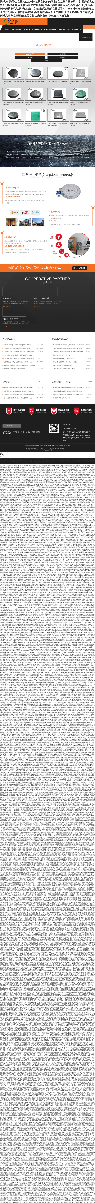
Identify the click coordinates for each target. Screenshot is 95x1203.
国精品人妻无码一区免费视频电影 (47, 1112)
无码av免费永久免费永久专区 (35, 1047)
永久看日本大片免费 (62, 589)
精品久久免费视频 (55, 889)
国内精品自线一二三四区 (63, 884)
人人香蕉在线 (78, 1158)
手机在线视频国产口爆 (16, 1140)
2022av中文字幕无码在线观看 (41, 817)
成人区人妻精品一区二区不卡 (29, 787)
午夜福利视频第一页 (10, 887)
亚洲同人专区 (23, 840)
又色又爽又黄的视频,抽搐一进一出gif (81, 595)
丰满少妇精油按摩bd (78, 1010)
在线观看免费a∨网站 (38, 1117)
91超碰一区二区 (83, 1153)
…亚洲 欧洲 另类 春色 (33, 792)
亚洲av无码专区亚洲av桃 (58, 825)
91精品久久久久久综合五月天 (44, 880)
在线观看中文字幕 (62, 827)
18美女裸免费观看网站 (59, 789)
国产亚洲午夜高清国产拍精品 (10, 554)
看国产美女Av (50, 992)
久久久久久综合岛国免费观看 (42, 505)
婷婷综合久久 (33, 997)
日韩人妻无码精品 (28, 1160)
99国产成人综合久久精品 (81, 585)
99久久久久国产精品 (20, 842)
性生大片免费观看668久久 (9, 1099)
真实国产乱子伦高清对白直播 (53, 617)
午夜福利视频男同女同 (56, 1097)
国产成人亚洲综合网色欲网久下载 (21, 627)
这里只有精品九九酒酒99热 (68, 1005)
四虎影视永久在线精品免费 (64, 534)
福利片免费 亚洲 (44, 480)
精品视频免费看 (85, 1094)
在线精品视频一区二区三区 (81, 494)
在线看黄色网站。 (52, 522)
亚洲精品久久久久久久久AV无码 (32, 660)
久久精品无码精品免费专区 (19, 1090)
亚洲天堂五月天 (39, 600)
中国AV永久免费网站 (47, 1044)
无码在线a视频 (60, 822)
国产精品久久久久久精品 (37, 1130)
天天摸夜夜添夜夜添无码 (24, 684)
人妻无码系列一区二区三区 (20, 565)
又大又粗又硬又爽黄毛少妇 (42, 999)
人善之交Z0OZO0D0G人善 (13, 630)
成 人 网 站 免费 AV (52, 970)
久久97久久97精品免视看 (42, 507)
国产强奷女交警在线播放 (36, 712)
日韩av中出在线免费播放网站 (25, 970)
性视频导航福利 (51, 1135)
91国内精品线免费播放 (26, 522)
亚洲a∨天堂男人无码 (42, 994)
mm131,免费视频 (19, 1125)
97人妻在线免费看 (84, 1177)
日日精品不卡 (26, 630)
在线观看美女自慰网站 (80, 889)
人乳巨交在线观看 (17, 660)
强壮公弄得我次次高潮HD (37, 1150)
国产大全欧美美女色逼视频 (53, 752)
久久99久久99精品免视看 (46, 909)
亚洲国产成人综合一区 (69, 874)
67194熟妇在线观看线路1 (52, 860)
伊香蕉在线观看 (4, 760)
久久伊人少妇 (22, 822)
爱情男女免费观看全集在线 (14, 775)
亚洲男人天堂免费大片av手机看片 (53, 815)
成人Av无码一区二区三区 (86, 1162)
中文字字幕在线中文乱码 (47, 1079)
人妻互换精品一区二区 (15, 594)
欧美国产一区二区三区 (29, 929)
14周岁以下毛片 (76, 1172)
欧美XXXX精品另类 (37, 1127)
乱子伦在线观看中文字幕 (86, 670)
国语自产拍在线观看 (47, 934)
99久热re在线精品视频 (6, 1077)
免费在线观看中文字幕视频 (31, 885)
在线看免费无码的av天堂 (54, 790)
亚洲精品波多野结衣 (9, 770)
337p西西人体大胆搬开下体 (8, 577)
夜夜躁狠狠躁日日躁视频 (50, 1062)
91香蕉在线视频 (32, 1090)
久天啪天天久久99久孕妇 (21, 784)
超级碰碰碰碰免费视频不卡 (85, 1075)
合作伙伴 (27, 29)
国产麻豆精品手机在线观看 (55, 937)
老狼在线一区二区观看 (74, 690)
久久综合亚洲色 (10, 1007)
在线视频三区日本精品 (50, 1045)
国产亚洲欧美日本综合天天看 (47, 1129)
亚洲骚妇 (83, 769)
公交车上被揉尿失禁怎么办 (23, 569)
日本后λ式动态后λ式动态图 (26, 655)
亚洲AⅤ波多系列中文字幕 (29, 1059)
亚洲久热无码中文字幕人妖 (20, 714)
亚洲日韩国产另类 (5, 485)
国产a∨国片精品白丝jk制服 (45, 1162)
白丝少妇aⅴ (90, 465)
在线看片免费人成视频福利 (68, 1069)
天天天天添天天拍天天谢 (22, 752)
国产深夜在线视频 (73, 480)
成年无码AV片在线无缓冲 (35, 799)
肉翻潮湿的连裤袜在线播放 (48, 557)
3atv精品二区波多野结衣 (13, 1157)
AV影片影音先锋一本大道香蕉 (51, 1005)
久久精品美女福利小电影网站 (60, 919)
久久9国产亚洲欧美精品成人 (54, 544)
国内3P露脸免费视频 (31, 1019)
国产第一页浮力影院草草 (63, 755)
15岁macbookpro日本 (8, 787)
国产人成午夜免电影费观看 (27, 925)
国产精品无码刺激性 (17, 927)
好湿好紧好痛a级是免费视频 (80, 547)
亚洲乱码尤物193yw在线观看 (81, 1027)
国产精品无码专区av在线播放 (37, 1027)
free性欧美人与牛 (88, 520)
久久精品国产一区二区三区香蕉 (40, 690)
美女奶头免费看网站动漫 (43, 702)
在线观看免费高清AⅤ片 (9, 749)
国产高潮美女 (39, 499)
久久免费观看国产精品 (29, 1140)
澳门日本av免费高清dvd (37, 532)
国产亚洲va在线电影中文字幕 (65, 644)
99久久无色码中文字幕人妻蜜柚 (16, 895)
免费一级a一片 (44, 649)
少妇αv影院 (43, 514)
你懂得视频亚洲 (49, 599)
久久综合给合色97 (66, 1168)
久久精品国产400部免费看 (74, 814)
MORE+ (41, 335)
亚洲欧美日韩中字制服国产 (33, 932)
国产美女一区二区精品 (79, 465)
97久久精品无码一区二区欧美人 (11, 759)
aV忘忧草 (59, 979)
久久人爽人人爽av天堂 (16, 702)
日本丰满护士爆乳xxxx (62, 697)
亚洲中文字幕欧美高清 (30, 1102)
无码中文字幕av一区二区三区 (17, 557)
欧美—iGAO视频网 (74, 477)
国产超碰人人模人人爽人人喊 (47, 910)
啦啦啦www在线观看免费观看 (38, 1037)
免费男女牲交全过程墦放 (84, 1175)
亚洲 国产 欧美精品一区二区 (82, 1035)
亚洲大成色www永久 (16, 1144)
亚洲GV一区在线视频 (79, 474)
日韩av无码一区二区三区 (74, 675)
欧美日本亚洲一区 (27, 817)
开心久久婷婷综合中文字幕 (18, 704)
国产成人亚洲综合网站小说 (64, 634)
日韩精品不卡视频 (27, 767)
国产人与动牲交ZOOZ (41, 995)
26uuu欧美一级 (42, 1135)
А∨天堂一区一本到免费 (18, 1065)
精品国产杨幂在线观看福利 (41, 605)
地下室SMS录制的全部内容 (56, 1020)
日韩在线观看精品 (21, 590)
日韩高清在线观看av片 (49, 710)
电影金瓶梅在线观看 (80, 1062)
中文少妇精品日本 (47, 875)
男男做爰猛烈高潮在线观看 (67, 1060)
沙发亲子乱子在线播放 (74, 589)
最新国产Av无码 (80, 875)
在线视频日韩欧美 (43, 1178)
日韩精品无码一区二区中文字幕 (44, 984)
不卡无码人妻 (81, 1005)
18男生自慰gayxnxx (88, 850)
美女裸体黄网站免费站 (32, 824)
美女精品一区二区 (58, 1044)
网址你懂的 (76, 517)
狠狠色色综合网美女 (21, 719)
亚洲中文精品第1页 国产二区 (47, 475)
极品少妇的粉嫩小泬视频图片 (27, 1017)
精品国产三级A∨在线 (78, 780)
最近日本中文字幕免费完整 (11, 829)
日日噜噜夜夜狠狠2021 (19, 1012)
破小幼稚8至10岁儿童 (37, 1198)
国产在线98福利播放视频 (52, 772)
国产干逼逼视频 (35, 749)
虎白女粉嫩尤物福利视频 (27, 999)
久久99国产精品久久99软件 (20, 815)
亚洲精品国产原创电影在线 (20, 467)
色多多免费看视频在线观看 (47, 515)
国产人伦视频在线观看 (26, 599)
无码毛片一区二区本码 (42, 1092)
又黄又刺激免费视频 (31, 709)
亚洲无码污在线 (7, 535)
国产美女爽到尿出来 (61, 819)
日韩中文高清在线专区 (18, 772)
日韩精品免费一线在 (27, 699)
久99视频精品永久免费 (83, 735)
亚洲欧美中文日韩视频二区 (72, 815)
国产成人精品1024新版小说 (30, 1034)
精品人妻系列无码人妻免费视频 (16, 624)
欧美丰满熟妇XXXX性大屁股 (29, 930)
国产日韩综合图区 (82, 890)
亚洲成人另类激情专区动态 (44, 872)
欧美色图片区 (35, 510)
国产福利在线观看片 (6, 467)
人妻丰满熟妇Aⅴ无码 (83, 860)
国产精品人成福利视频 (87, 1050)
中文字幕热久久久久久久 (54, 1160)
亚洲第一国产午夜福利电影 (82, 1190)
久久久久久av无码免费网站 (39, 830)
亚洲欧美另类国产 (24, 504)
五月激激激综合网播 (78, 1167)
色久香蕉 (69, 474)
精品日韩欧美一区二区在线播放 (18, 559)
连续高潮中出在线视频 (54, 662)
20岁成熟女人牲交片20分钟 (33, 1104)
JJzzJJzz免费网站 (22, 652)
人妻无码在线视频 (25, 1094)
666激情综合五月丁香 (32, 624)
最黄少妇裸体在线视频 (52, 585)
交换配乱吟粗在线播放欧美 (61, 625)
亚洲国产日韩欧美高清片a (23, 819)
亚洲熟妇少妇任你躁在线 (65, 807)
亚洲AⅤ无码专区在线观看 (76, 847)
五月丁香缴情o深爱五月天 (71, 699)
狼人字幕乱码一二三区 (52, 915)
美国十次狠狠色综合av (79, 765)
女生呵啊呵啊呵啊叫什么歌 (55, 1055)
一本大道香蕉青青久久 (21, 839)
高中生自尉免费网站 (65, 1130)
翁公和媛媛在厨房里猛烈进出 (61, 872)
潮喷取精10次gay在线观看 (83, 987)
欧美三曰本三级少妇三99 (81, 469)
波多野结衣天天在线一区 (42, 669)
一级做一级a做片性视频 (74, 610)
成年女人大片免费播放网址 (66, 1062)
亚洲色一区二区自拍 (85, 912)
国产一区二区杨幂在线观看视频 (60, 615)
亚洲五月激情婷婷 (66, 552)
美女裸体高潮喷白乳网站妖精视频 (17, 912)
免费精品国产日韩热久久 (38, 782)
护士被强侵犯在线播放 (71, 669)
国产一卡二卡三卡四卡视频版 (68, 530)
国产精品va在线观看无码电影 (40, 979)
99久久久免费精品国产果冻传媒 (73, 520)
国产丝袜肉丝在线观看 (19, 482)
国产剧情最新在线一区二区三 (70, 839)
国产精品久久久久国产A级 (30, 697)
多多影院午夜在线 (78, 807)
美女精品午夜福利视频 (29, 919)
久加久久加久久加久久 (35, 844)
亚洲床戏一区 (61, 532)
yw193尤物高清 (56, 974)
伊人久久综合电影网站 (27, 1155)
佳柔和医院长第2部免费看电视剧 (81, 642)
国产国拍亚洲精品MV (84, 569)
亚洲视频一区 (60, 560)
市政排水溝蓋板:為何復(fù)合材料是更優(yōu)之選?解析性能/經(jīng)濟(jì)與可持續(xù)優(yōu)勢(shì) (18, 348)
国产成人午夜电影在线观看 (63, 492)
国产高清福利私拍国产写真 (60, 787)
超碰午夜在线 (44, 620)
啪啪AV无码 (54, 712)
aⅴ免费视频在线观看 (71, 495)
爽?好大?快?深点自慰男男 (61, 682)
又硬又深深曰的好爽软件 (61, 472)
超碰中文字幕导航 (27, 572)
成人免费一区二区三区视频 (10, 1042)
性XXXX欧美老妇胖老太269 (11, 484)
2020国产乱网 (11, 990)
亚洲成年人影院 (39, 554)
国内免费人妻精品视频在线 (12, 1015)
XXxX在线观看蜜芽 (22, 827)
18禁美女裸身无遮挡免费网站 (57, 484)
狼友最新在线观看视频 (36, 1054)
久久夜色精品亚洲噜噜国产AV (64, 900)
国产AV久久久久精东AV (13, 1198)
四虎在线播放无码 (50, 634)
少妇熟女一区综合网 (25, 940)
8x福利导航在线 (85, 1055)
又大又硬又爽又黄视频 (86, 695)
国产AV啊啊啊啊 (43, 484)
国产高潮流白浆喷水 (23, 1149)
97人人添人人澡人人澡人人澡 (23, 665)
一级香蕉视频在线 (46, 777)
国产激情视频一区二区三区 (25, 1022)
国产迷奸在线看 (20, 582)
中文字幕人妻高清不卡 (54, 940)
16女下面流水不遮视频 (56, 1193)
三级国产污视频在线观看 (33, 980)
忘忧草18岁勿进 (35, 902)
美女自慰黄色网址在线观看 (24, 534)
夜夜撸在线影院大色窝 (52, 870)
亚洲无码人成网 (47, 549)
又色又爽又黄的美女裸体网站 (74, 684)
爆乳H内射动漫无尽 (33, 1079)
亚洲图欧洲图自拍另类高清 (66, 894)
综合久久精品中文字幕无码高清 (36, 882)
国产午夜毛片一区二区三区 (45, 1059)
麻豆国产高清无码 (14, 522)
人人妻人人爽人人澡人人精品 (55, 489)
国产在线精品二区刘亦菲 (51, 574)
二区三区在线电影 (29, 897)
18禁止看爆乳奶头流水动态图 (46, 1140)
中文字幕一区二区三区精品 (48, 980)
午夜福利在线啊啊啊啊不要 (40, 755)
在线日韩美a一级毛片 (50, 630)
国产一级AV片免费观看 (27, 537)
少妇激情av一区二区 (10, 1117)
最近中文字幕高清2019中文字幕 (11, 477)
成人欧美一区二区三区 (37, 647)
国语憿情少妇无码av (6, 824)
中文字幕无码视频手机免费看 (22, 1077)
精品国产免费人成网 (72, 1019)
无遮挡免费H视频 (13, 1177)
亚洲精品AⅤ (72, 992)
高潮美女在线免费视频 (14, 1135)
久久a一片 (62, 670)
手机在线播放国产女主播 (23, 690)
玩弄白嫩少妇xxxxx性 (88, 744)
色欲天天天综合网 (37, 625)
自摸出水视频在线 (84, 839)
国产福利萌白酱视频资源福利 (21, 862)
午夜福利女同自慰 (45, 520)
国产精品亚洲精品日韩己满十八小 (31, 680)
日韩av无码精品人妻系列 (22, 1152)
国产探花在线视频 (70, 1082)
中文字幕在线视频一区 (78, 1198)
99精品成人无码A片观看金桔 (53, 1095)
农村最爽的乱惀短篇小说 (43, 1002)
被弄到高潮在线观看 (17, 700)
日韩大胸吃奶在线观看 (26, 667)
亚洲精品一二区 (72, 725)
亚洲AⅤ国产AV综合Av (40, 667)
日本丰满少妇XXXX (11, 1200)
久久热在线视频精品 (82, 1057)
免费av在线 (49, 567)
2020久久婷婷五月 (55, 739)
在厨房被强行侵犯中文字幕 (74, 609)
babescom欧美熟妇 (7, 810)
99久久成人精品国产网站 (81, 519)
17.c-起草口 (73, 944)
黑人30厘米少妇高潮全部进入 (75, 789)
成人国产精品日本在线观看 (46, 930)
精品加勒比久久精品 (67, 972)
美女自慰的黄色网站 (37, 724)
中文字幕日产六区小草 (20, 810)
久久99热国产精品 (18, 1165)
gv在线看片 (10, 720)
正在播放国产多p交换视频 (9, 1150)
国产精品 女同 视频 (72, 1155)
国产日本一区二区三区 (76, 857)
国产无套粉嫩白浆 (34, 745)
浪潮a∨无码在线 (73, 1092)
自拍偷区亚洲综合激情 (87, 892)
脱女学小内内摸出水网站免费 (41, 722)
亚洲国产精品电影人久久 (85, 944)
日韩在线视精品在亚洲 (28, 507)
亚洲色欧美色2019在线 (55, 749)
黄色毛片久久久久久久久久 (19, 1000)
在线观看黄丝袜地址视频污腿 (66, 635)
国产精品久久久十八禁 (8, 719)
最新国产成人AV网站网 (52, 1150)
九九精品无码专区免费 (78, 854)
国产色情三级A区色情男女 (75, 827)
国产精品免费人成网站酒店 (18, 865)
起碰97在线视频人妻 (43, 1004)
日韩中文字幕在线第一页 (10, 1074)
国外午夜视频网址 (67, 855)
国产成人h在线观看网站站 (16, 994)
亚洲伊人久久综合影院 (51, 804)
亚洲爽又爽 (21, 1019)
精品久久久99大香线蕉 (54, 945)
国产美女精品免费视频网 (61, 880)
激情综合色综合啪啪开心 (55, 1200)
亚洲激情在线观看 (33, 985)
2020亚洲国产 (56, 1119)
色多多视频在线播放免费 (43, 1065)
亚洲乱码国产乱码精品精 (34, 912)
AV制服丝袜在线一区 (64, 1115)
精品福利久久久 (44, 745)
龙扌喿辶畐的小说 (78, 1102)
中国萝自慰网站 (26, 1072)
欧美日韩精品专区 (5, 1090)
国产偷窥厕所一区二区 (51, 600)
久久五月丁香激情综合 (29, 1124)
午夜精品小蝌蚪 (30, 1065)
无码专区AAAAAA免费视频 (12, 555)
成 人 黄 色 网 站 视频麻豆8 (83, 882)
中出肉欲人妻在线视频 (36, 540)
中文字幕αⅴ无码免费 (18, 514)
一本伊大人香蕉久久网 (72, 1042)
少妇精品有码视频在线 (71, 542)
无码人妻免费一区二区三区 (57, 955)
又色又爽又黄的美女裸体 (10, 544)
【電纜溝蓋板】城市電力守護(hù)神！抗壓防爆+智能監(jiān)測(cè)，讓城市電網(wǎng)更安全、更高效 (67, 387)
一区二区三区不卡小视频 (25, 605)
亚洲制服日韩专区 (18, 535)
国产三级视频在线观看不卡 (8, 1067)
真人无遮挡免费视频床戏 (27, 1119)
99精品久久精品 (84, 515)
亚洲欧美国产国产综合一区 (82, 972)
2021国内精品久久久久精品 (14, 1188)
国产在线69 (56, 632)
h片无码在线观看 (71, 532)
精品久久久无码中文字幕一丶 (58, 1089)
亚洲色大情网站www (25, 625)
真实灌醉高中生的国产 (54, 747)
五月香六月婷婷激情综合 (61, 730)
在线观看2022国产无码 (28, 669)
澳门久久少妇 (71, 717)
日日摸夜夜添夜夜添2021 (57, 677)
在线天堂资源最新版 (14, 750)
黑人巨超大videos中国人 (60, 1192)
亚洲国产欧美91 (63, 1163)
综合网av (63, 572)
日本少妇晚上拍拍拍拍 (44, 825)
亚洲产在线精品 (23, 1035)
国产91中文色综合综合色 (31, 904)
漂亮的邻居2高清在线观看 (84, 657)
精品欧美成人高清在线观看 (77, 919)
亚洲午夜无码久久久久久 (42, 1097)
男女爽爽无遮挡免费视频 (65, 1027)
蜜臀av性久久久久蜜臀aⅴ (34, 497)
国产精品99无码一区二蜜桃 (25, 969)
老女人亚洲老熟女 (58, 637)
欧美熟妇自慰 (77, 650)
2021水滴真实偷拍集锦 (24, 489)
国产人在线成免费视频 (21, 1009)
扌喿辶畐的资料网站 (19, 592)
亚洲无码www (82, 724)
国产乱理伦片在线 (31, 834)
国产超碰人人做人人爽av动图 (63, 1079)
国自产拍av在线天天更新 (72, 705)
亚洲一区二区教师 (28, 657)
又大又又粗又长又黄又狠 (21, 729)
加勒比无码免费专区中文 (58, 1070)
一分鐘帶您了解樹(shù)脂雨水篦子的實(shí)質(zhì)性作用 (68, 348)
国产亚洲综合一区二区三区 (58, 684)
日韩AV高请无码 (34, 1190)
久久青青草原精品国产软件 (8, 574)
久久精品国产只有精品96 (9, 600)
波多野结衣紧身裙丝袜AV (56, 820)
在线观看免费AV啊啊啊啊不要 (82, 687)
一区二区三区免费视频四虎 (37, 1085)
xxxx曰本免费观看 (86, 1037)
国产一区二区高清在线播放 (14, 739)
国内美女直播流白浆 (34, 517)
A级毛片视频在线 (20, 980)
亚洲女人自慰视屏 (64, 1075)
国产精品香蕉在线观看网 (33, 1105)
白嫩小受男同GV (76, 597)
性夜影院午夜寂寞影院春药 (22, 1173)
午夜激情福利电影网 (76, 590)
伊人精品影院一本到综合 (9, 897)
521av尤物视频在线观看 (36, 692)
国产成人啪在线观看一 (28, 877)
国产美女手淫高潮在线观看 (20, 517)
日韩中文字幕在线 (23, 1085)
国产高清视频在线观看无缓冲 (85, 1150)
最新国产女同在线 (56, 855)
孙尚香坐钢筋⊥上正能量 (14, 1127)
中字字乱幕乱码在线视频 (12, 677)
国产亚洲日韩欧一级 (59, 767)
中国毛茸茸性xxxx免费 (63, 932)
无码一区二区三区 (21, 512)
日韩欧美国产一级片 (29, 880)
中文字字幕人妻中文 (87, 525)
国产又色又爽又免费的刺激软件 (72, 837)
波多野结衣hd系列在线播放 (64, 642)
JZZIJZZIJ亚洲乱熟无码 (25, 1014)
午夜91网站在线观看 (30, 872)
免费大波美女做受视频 (70, 757)
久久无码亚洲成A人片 (38, 705)
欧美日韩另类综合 (10, 1162)
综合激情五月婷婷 (63, 1112)
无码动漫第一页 (77, 855)
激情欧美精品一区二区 (27, 1097)
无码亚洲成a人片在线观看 (16, 1102)
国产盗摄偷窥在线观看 (20, 1057)
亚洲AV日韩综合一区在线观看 (58, 969)
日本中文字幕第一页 (87, 730)
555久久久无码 (72, 967)
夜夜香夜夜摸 (7, 860)
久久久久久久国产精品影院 (25, 494)
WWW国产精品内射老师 (63, 1074)
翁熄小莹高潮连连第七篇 (75, 737)
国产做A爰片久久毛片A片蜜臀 (75, 970)
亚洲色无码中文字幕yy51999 (8, 1149)
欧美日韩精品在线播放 (35, 467)
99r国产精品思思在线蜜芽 (37, 479)
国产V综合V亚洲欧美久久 (66, 960)
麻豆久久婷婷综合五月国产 (65, 1135)
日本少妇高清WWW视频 (34, 1005)
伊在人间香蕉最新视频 (65, 605)
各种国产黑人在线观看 (70, 714)
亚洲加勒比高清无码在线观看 (83, 635)
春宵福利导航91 (49, 482)
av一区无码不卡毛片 (20, 1070)
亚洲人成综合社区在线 (62, 475)
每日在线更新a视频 (50, 742)
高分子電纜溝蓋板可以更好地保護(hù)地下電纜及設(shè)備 (19, 362)
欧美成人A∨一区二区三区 (59, 777)
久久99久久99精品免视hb (18, 890)
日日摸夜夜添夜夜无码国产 (58, 947)
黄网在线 (28, 582)
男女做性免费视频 (38, 599)
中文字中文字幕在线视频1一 (40, 664)
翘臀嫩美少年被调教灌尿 (36, 757)
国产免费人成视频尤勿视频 (40, 640)
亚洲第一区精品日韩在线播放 (11, 967)
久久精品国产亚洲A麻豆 (83, 845)
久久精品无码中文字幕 (75, 622)
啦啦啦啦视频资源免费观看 (45, 769)
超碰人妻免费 (82, 1155)
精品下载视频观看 (17, 707)
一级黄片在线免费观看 (50, 692)
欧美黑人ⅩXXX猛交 (29, 702)
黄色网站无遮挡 (20, 607)
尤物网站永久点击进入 (19, 1020)
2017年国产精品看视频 (81, 990)
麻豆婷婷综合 (88, 1004)
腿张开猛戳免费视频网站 (32, 744)
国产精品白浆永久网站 (26, 677)
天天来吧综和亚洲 (38, 860)
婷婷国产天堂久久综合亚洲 (80, 727)
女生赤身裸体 (7, 799)
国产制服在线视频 (35, 894)
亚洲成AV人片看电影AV (31, 974)
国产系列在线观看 (7, 757)
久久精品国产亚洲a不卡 (26, 1122)
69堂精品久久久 (83, 707)
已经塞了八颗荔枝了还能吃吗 (60, 1114)
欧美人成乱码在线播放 (22, 1004)
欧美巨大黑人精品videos (34, 492)
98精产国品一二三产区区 (21, 689)
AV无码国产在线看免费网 (78, 989)
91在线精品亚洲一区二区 (80, 557)
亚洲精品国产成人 (46, 632)
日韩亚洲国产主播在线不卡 (67, 550)
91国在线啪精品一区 (30, 1162)
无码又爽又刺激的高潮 (39, 845)
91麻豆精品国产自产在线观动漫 (76, 914)
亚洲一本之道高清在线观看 (52, 832)
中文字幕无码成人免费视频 (75, 640)
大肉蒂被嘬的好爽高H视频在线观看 (39, 729)
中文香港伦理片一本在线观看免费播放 (44, 1080)
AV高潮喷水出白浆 (88, 709)
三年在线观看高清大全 (17, 649)
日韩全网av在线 (89, 745)
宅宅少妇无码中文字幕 (30, 1178)
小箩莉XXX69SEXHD (26, 867)
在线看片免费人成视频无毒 (67, 535)
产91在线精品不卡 (14, 1094)
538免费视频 (70, 909)
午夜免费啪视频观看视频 (47, 885)
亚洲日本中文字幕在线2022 (24, 632)
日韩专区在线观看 (33, 944)
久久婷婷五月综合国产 (31, 587)
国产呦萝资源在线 (64, 504)
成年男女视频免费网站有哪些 (85, 977)
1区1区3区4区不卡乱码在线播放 (18, 604)
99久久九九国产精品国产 (14, 572)
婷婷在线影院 (44, 749)
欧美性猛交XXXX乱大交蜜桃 (85, 575)
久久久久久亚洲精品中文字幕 (62, 989)
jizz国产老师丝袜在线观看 (55, 527)
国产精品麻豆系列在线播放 (83, 995)
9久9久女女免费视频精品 (47, 935)
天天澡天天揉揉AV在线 (67, 734)
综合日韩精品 (89, 1000)
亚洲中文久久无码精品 (69, 845)
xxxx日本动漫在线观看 (76, 567)
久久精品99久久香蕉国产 (49, 917)
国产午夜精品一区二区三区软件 (63, 727)
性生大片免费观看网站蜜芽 (12, 972)
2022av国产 (64, 539)
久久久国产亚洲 (29, 1158)
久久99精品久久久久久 (52, 580)
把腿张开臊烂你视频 (9, 797)
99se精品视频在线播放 (52, 797)
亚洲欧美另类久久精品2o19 (29, 469)
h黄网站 (41, 1142)
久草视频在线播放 (73, 630)
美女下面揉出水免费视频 (85, 879)
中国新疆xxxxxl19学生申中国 (35, 795)
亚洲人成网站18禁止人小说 (8, 547)
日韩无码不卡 (21, 830)
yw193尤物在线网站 (85, 1187)
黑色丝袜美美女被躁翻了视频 (39, 619)
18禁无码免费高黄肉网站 (50, 1172)
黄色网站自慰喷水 (10, 820)
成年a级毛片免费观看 (58, 1145)
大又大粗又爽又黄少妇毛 (81, 862)
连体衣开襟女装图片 (45, 610)
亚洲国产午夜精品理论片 (35, 549)
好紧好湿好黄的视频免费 (63, 577)
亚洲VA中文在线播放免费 (39, 489)
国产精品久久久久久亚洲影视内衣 (18, 682)
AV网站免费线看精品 (69, 995)
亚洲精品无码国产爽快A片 (77, 559)
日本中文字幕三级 (67, 687)
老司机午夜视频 (55, 639)
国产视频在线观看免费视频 (82, 994)
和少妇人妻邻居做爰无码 (57, 812)
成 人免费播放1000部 (75, 679)
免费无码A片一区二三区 (64, 547)
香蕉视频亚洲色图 (67, 985)
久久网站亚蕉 (33, 839)
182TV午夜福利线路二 (60, 474)
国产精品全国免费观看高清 (55, 689)
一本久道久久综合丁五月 (75, 1084)
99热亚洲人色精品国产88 (81, 464)
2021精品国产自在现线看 (27, 529)
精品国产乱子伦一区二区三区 (42, 572)
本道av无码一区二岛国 (72, 484)
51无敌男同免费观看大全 (45, 1019)
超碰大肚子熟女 (22, 622)
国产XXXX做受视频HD (22, 1170)
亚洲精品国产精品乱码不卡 (79, 1165)
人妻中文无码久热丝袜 (11, 915)
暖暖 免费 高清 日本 (61, 809)
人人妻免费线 (27, 1049)
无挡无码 (26, 575)
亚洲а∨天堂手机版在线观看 (14, 480)
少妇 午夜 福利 (71, 1099)
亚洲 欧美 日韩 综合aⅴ (73, 525)
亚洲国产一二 (62, 600)
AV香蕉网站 (49, 847)
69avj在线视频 (69, 984)
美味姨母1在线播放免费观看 (85, 562)
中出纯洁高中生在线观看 (77, 505)
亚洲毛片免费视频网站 (26, 687)
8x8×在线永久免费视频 (47, 512)
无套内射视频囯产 (73, 599)
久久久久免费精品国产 (82, 1060)
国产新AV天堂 (15, 892)
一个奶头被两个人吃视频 (74, 804)
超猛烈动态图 (63, 914)
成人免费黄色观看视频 (12, 570)
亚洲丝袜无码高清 (48, 1054)
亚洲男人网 (9, 1010)
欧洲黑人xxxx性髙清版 (69, 657)
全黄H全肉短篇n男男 (9, 924)
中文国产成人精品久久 (17, 854)
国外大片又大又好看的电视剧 (69, 649)
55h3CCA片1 (86, 1129)
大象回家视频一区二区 (78, 712)
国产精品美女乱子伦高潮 (70, 1137)
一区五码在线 (31, 1092)
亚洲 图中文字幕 (50, 704)
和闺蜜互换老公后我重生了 (63, 1034)
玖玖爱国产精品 (6, 707)
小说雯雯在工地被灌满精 (28, 617)
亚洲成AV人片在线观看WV (68, 1049)
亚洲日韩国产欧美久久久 (63, 597)
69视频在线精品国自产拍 (55, 1050)
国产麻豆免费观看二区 (38, 614)
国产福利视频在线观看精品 (61, 834)
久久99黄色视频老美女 (6, 1145)
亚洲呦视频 (20, 577)
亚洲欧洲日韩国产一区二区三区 (32, 602)
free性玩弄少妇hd (53, 1182)
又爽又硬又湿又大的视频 (56, 994)
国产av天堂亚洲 (75, 602)
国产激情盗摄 (65, 565)
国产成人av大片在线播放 (65, 614)
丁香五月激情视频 (65, 797)
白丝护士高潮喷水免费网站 (64, 704)
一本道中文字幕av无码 (41, 759)
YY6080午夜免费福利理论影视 (39, 1149)
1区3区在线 (19, 1124)
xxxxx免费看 (36, 534)
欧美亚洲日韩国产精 (60, 909)
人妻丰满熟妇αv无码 (23, 675)
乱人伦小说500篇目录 (37, 832)
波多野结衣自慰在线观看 (77, 720)
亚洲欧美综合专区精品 (86, 485)
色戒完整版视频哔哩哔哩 (51, 1007)
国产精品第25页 (89, 1188)
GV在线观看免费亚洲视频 (70, 707)
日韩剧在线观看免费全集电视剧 (31, 775)
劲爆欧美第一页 (26, 1127)
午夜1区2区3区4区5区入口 (71, 1097)
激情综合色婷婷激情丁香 (65, 494)
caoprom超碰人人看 (54, 1152)
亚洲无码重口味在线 (51, 975)
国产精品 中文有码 (85, 700)
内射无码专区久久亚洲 (48, 949)
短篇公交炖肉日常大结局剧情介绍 (34, 1167)
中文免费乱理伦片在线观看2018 (40, 1060)
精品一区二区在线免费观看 (49, 519)
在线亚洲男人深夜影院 (34, 679)
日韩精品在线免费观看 (43, 839)
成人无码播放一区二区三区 (47, 697)
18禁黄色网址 (13, 685)
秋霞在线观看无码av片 (31, 659)
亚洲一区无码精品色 (23, 960)
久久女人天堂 (32, 682)
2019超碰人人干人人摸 (36, 504)
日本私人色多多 (64, 857)
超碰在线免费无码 (44, 889)
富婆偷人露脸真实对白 (87, 572)
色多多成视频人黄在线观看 (78, 1045)
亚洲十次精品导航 (13, 879)
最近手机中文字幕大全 (81, 962)
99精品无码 (32, 1004)
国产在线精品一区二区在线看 (35, 742)
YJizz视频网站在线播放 (24, 1200)
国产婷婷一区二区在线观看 (65, 519)
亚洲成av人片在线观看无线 (56, 740)
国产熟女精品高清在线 (62, 1104)
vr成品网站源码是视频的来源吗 (49, 719)
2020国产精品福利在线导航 (65, 1170)
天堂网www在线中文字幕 (51, 629)
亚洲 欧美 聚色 (56, 849)
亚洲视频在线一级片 (67, 1119)
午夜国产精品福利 (21, 952)
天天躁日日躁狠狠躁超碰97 (30, 1144)
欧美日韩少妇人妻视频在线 (10, 1085)
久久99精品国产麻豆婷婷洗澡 (11, 715)
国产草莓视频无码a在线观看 (53, 1142)
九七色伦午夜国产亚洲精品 (52, 867)
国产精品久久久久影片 (22, 532)
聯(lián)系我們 (79, 264)
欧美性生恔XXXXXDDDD (42, 892)
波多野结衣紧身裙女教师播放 (18, 515)
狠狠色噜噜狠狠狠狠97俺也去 (47, 765)
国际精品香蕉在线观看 (47, 864)
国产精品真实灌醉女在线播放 (34, 890)
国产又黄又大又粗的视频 (40, 662)
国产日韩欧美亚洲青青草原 (70, 1095)
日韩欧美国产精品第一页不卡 (56, 555)
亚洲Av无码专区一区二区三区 (39, 1077)
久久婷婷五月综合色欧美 (22, 732)
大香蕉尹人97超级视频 (33, 899)
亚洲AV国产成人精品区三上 (45, 939)
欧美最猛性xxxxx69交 (8, 670)
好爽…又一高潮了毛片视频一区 (49, 744)
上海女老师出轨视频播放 (61, 864)
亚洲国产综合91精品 (88, 690)
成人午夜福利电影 (87, 650)
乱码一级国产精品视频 (28, 499)
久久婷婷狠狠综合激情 (66, 1035)
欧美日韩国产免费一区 (65, 719)
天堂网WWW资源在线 (41, 925)
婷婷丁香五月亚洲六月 (73, 627)
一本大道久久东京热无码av (52, 552)
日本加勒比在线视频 (24, 849)
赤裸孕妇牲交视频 (11, 1104)
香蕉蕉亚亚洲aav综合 (37, 630)
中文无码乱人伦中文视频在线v (31, 1064)
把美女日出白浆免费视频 (67, 865)
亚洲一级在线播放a (40, 915)
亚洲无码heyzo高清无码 (57, 929)
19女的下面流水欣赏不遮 (35, 1062)
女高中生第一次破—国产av (83, 752)
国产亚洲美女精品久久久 (36, 574)
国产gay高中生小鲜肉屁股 (12, 529)
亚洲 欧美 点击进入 (9, 764)
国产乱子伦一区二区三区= (46, 784)
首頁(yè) (7, 29)
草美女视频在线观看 (22, 844)
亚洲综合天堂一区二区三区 (26, 942)
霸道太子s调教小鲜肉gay (51, 499)
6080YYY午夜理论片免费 (46, 727)
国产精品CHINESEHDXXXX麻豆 (21, 979)
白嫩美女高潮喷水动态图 (25, 662)
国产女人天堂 (54, 670)
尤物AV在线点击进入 (21, 465)
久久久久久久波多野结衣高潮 (38, 1055)
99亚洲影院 (62, 660)
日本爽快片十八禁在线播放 (72, 509)
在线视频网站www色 (11, 675)
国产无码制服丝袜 (10, 975)
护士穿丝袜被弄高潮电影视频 (71, 749)
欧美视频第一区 (81, 967)
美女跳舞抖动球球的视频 (72, 775)
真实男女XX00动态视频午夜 (35, 482)
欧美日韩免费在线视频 (78, 1025)
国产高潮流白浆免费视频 (67, 685)
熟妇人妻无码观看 (19, 564)
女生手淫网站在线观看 (25, 584)
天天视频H (17, 617)
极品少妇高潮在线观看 (75, 539)
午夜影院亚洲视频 (48, 1110)
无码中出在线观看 (20, 769)
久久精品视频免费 (66, 832)
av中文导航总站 (50, 782)
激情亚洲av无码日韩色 (50, 494)
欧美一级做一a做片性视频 (44, 789)
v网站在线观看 (66, 1142)
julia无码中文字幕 (73, 607)
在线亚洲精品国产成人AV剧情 (60, 1109)
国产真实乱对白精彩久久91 (66, 1039)
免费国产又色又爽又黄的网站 (75, 510)
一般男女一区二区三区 (85, 1095)
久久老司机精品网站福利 (65, 907)
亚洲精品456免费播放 (63, 944)
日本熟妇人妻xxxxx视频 (79, 742)
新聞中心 (39, 428)
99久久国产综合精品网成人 (20, 799)
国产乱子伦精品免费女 (12, 667)
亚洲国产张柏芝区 (66, 760)
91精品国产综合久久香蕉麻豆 (55, 950)
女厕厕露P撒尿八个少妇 (78, 795)
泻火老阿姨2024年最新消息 (29, 954)
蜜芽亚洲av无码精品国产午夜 (18, 472)
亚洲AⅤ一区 (13, 1120)
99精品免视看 (44, 1010)
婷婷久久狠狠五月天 (20, 567)
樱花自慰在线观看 (5, 700)
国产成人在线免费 (60, 784)
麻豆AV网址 (6, 704)
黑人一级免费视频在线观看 (82, 909)
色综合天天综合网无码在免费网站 (25, 820)
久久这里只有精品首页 (22, 949)
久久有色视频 (4, 522)
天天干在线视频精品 (49, 822)
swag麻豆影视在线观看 (74, 754)
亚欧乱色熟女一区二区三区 (78, 1110)
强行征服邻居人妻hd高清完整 (36, 465)
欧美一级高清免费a (88, 1034)
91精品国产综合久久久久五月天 (79, 1182)
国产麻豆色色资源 (59, 705)
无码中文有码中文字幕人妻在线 (74, 537)
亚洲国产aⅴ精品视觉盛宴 (60, 954)
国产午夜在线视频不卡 (79, 747)
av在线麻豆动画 (85, 645)
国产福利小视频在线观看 (84, 1064)
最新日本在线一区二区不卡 (61, 567)
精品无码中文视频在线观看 (79, 832)
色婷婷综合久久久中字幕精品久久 (34, 922)
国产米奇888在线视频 (38, 805)
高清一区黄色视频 (65, 602)
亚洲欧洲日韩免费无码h (83, 844)
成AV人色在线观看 (58, 485)
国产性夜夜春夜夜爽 (37, 594)
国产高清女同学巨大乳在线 (59, 607)
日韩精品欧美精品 (87, 512)
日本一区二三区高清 (48, 1188)
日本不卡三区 (89, 559)
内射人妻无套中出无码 (42, 929)
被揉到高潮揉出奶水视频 (75, 850)
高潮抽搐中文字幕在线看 (26, 505)
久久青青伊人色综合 (68, 902)
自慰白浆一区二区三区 (41, 1147)
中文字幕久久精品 (59, 1144)
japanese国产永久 (57, 645)
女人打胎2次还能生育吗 (31, 639)
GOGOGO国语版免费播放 (56, 537)
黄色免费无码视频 (45, 840)
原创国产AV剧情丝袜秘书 (39, 555)
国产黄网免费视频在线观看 (28, 804)
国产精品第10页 (14, 867)
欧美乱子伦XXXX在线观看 (10, 857)
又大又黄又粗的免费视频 (27, 524)
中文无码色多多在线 (9, 949)
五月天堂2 (89, 582)
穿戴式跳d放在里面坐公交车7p (12, 825)
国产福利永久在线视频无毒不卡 (40, 569)
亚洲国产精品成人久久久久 (40, 940)
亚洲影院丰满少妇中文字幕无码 (22, 585)
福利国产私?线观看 (66, 877)
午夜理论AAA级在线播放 (32, 854)
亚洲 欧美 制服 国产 (61, 967)
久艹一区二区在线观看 (81, 1107)
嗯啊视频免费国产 (52, 514)
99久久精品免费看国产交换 (38, 862)
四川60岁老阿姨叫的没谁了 (70, 904)
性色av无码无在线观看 (69, 604)
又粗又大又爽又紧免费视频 (42, 524)
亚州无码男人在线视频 (29, 1137)
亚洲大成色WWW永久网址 (15, 602)
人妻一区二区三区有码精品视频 (15, 1158)
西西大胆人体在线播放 (32, 814)
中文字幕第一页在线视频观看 (43, 1119)
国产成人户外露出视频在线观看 (34, 850)
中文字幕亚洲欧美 (37, 735)
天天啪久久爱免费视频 (20, 944)
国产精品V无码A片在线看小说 (77, 582)
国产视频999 (51, 1074)
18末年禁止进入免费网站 (16, 725)
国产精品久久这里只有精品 (72, 667)
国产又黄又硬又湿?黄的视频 (24, 990)
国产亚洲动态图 (22, 882)
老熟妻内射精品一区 (62, 1129)
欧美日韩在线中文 (18, 1010)
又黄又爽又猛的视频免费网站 (27, 579)
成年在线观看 (19, 1137)
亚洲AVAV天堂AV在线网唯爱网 (49, 1163)
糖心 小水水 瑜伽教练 (72, 784)
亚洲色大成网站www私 (24, 685)
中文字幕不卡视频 (69, 1107)
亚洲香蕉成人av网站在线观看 (75, 654)
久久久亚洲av (7, 627)
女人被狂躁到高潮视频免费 (48, 534)
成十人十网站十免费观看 (40, 990)
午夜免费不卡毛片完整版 (31, 535)
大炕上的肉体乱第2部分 (76, 782)
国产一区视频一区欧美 (65, 770)
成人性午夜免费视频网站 (84, 725)
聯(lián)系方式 (76, 29)
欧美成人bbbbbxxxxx (64, 1045)
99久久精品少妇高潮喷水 (45, 485)
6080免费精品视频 (7, 1107)
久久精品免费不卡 (40, 907)
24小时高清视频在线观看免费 (33, 1115)
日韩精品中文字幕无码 (8, 664)
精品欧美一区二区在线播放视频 (81, 792)
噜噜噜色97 (60, 1107)
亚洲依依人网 (58, 1054)
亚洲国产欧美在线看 (49, 597)
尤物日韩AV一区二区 (32, 1020)
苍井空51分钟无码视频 (60, 725)
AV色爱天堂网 (6, 890)
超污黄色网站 (27, 1044)
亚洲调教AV (51, 1149)
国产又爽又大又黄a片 (73, 584)
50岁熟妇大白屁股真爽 (11, 834)
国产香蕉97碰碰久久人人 (42, 500)
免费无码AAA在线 (66, 1127)
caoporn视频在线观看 (27, 759)
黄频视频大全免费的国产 (53, 1168)
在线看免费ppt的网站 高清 (83, 1007)
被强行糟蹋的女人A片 (38, 1072)
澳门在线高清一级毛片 (12, 992)
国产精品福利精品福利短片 (10, 849)
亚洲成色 (28, 830)
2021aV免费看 (18, 657)
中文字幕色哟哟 (56, 920)
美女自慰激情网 (55, 999)
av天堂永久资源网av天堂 (71, 820)
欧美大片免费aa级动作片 (26, 879)
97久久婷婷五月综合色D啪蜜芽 (56, 495)
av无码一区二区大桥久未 (35, 815)
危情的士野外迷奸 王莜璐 (64, 624)
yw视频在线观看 (12, 622)
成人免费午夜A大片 (44, 895)
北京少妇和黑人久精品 (72, 612)
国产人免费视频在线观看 (22, 629)
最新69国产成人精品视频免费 (53, 462)
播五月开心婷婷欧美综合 (62, 1094)
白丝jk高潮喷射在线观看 (52, 1000)
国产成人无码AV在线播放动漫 (38, 490)
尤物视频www (16, 935)
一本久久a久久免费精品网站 (55, 667)
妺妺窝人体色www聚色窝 (81, 1145)
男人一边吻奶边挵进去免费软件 (59, 1092)
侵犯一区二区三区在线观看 (33, 717)
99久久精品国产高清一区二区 (77, 1180)
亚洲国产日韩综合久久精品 (52, 1185)
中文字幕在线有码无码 (62, 1080)
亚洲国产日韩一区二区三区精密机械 (79, 864)
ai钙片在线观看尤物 (70, 977)
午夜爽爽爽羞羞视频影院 (75, 564)
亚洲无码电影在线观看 (87, 477)
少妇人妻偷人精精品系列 (17, 659)
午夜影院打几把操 (83, 620)
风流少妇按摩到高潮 (17, 1167)
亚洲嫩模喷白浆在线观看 (40, 539)
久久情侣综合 (49, 1047)
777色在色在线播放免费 (48, 902)
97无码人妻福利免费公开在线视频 (74, 745)
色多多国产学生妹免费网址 (33, 1132)
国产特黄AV (23, 1047)
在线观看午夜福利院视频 (44, 919)
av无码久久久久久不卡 (13, 774)
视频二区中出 (7, 634)
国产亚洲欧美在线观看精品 (86, 1144)
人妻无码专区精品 (69, 1087)
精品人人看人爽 (45, 1105)
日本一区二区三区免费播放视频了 (61, 1124)
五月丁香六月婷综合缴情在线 (26, 600)
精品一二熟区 (41, 804)
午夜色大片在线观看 (84, 830)
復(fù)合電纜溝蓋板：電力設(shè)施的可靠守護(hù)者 (17, 351)
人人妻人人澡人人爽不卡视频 (81, 1135)
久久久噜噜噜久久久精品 (48, 952)
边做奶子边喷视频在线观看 (70, 1017)
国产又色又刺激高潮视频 (58, 1065)
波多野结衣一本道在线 (46, 730)
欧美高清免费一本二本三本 (31, 989)
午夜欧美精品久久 (29, 994)
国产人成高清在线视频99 (37, 975)
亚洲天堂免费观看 (70, 987)
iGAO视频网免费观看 (27, 869)
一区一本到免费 (79, 945)
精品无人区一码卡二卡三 (32, 649)
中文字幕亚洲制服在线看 (72, 1020)
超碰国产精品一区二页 (33, 720)
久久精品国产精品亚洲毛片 (17, 909)
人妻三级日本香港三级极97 (37, 1095)
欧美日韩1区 (50, 477)
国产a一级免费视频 (39, 655)
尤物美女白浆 (16, 1097)
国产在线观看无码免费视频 (81, 647)
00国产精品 (58, 924)
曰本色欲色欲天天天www (28, 920)
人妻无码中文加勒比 (29, 525)
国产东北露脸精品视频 (57, 520)
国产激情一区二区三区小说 (79, 482)
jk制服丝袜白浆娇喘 (7, 1173)
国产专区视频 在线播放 (80, 1132)
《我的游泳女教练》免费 (7, 947)
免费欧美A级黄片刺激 (72, 825)
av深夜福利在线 (32, 1195)
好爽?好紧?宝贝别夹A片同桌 (32, 612)
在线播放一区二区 (80, 594)
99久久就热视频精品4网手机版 (21, 634)
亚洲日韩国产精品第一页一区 (37, 689)
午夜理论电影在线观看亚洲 (23, 724)
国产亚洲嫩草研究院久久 (9, 960)
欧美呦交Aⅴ (31, 559)
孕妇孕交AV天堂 (14, 524)
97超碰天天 (53, 979)
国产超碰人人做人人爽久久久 (78, 982)
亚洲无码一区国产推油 (34, 652)
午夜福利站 (60, 977)
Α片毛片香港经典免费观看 (40, 1082)
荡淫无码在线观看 (10, 1170)
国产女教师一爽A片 (19, 1107)
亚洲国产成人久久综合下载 (65, 917)
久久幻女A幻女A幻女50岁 (70, 759)
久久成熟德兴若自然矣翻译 (78, 797)
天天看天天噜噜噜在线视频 (60, 715)
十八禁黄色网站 (37, 1153)
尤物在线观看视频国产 (46, 989)
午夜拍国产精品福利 (87, 490)
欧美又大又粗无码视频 (71, 740)
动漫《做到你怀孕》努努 (83, 535)
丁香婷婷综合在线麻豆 (31, 800)
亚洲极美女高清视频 (47, 1009)
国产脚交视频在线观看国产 (12, 1155)
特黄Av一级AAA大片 (16, 495)
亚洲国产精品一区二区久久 (58, 507)
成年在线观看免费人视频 (86, 545)
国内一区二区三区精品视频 (76, 497)
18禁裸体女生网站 (49, 1030)
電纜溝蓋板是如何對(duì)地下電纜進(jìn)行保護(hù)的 (17, 358)
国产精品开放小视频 (66, 650)
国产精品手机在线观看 (36, 629)
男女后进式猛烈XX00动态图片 (32, 695)
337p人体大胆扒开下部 (23, 479)
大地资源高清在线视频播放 (42, 897)
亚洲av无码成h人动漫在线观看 (60, 505)
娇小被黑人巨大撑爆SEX (69, 1160)
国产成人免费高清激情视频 (11, 539)
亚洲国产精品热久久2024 (13, 474)
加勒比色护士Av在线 (21, 1079)
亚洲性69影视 (11, 629)
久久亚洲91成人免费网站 (37, 634)
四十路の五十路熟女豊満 (34, 694)
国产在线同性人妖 (55, 1057)
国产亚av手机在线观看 (60, 672)
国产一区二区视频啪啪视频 (38, 790)
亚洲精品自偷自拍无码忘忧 (25, 780)
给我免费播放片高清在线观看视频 (69, 1173)
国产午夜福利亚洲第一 (81, 852)
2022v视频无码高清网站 (57, 729)
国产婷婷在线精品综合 (53, 650)
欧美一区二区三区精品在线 (67, 1014)
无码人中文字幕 (17, 852)
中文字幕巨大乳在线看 (85, 905)
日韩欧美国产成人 (68, 462)
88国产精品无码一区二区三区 (8, 1022)
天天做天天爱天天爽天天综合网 (45, 529)
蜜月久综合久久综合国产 (29, 939)
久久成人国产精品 (78, 634)
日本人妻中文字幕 (14, 1047)
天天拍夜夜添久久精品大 (80, 624)
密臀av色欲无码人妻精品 (56, 869)
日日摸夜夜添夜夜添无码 (10, 1014)
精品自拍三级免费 (49, 799)
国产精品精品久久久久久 (83, 1014)
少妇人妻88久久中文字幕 (56, 699)
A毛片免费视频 (7, 580)
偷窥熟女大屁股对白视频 (39, 665)
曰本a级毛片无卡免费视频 (69, 940)
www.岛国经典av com (61, 592)
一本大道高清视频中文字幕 (59, 702)
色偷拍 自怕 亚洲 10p (29, 654)
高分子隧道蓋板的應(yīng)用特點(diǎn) (63, 355)
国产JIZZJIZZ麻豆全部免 (83, 1100)
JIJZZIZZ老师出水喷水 (37, 957)
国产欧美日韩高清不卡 (86, 775)
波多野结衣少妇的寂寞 (77, 577)
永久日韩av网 (62, 675)
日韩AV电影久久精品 (6, 1190)
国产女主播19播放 (72, 1139)
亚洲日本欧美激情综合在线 (8, 479)
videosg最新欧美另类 (52, 1014)
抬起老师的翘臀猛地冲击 (58, 1105)
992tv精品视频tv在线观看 (30, 700)
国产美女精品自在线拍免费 (74, 1070)
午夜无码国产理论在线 (83, 920)
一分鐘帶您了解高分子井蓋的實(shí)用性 (64, 365)
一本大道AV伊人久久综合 (68, 1057)
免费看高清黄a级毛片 (15, 747)
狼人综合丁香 (83, 784)
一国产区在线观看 (82, 842)
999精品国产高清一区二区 (68, 575)
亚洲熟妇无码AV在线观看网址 (48, 624)
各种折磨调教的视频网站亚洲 (75, 702)
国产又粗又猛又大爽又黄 (66, 499)
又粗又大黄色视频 (47, 1052)
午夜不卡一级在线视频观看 (26, 915)
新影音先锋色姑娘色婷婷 (52, 1117)
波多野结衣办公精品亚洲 (66, 1120)
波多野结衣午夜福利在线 (82, 865)
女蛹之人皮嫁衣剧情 (50, 1122)
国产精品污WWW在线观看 (56, 1082)
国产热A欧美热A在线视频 (45, 1180)
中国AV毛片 (77, 694)
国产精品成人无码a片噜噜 (64, 765)
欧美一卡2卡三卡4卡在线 (40, 1050)
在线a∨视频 (58, 529)
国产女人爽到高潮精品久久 (50, 694)
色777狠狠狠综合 (65, 829)
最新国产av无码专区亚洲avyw (40, 684)
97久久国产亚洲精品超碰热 (23, 764)
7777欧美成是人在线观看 (59, 610)
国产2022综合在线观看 (38, 585)
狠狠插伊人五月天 (42, 1182)
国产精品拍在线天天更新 (78, 805)
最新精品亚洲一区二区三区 (29, 1135)
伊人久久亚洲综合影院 (6, 462)
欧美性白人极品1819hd (23, 749)
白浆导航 (91, 842)
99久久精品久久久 (23, 1054)
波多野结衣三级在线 (50, 827)
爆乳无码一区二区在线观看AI (64, 465)
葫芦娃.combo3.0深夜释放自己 (74, 500)
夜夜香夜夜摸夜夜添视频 (9, 789)
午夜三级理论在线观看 (54, 1025)
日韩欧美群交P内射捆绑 (87, 1020)
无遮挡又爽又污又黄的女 (74, 1067)
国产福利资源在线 (56, 687)
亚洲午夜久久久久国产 (74, 1052)
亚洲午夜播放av (78, 619)
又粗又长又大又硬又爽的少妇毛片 (47, 709)
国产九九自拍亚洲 (32, 924)
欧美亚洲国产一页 (5, 745)
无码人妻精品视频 (17, 1183)
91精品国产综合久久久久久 (10, 1054)
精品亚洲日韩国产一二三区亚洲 (59, 559)
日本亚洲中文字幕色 (78, 1188)
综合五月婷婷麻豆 (55, 734)
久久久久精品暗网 (71, 1064)
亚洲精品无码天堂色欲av (72, 729)
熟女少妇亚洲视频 (17, 697)
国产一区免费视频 (25, 1198)
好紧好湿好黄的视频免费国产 (73, 925)
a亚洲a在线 (23, 899)
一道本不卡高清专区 (57, 732)
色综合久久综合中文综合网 (81, 514)
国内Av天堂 (22, 834)
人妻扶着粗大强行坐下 (33, 512)
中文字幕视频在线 (48, 584)
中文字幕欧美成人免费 (71, 1177)
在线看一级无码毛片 (84, 1137)
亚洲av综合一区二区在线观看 (82, 1032)
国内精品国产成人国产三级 (20, 487)
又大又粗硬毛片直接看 (26, 860)
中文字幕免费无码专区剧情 (8, 894)
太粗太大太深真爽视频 (72, 1195)
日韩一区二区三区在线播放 (63, 1197)
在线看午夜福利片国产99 (79, 952)
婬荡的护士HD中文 (85, 955)
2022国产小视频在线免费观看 (41, 1089)
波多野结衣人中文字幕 (40, 1039)
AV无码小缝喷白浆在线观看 (23, 947)
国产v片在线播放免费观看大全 (41, 947)
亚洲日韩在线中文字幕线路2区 (78, 1114)
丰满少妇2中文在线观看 (11, 1122)
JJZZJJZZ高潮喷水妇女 (60, 1022)
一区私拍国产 (71, 507)
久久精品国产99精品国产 (65, 522)
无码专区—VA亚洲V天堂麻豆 (52, 1125)
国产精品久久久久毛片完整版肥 (42, 1099)
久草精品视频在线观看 (77, 1142)
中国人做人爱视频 (72, 809)
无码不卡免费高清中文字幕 (41, 677)
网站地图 (38, 460)
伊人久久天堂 (25, 1055)
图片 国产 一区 (27, 964)
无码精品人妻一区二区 (76, 1009)
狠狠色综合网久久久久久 (46, 904)
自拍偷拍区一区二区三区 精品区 (38, 960)
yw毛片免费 (54, 895)
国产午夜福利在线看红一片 (77, 697)
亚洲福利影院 (25, 477)
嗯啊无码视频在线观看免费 (57, 1004)
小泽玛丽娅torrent (51, 1170)
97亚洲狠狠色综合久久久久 (11, 722)
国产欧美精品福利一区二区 (73, 822)
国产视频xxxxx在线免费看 (74, 819)
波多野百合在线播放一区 (41, 537)
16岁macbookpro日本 (48, 819)
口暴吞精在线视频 (82, 790)
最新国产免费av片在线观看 (61, 1110)
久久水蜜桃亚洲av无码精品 (32, 564)
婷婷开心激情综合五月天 (65, 1132)
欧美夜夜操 (85, 739)
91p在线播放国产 (84, 779)
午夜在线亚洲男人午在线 (33, 777)
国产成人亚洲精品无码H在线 (72, 1055)
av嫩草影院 (8, 620)
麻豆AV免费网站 (55, 1100)
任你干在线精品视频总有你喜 (35, 1000)
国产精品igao (19, 637)
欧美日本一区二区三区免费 (43, 609)
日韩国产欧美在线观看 (31, 889)
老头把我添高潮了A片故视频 (81, 719)
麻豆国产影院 (8, 765)
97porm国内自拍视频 (84, 495)
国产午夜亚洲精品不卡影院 (74, 660)
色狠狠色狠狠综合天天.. (30, 789)
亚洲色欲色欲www (10, 632)
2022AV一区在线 (37, 917)
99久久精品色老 (55, 965)
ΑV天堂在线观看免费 (60, 584)
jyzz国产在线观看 (83, 1047)
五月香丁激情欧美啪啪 (79, 522)
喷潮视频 (56, 857)
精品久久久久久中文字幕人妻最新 (12, 1072)
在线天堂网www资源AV (39, 870)
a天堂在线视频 (65, 739)
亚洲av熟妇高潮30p (70, 1077)
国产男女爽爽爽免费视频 (70, 1200)
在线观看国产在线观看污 (72, 1002)
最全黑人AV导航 (80, 717)
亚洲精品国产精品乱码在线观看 (74, 555)
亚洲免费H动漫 (46, 612)
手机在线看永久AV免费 (33, 557)
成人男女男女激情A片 (78, 1183)
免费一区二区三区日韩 (47, 1032)
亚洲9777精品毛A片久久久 (43, 715)
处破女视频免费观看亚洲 (57, 1177)
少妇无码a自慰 (18, 705)
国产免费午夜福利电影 (55, 657)
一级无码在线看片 (30, 1002)
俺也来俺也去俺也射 (86, 627)
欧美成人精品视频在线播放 (44, 920)
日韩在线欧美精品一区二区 (15, 790)
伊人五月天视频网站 (74, 1089)
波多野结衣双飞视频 (22, 794)
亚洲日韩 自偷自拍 (33, 515)
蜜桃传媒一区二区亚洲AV (75, 1178)
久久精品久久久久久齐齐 (16, 914)
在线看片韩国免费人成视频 (10, 1087)
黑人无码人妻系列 (34, 730)
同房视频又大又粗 (56, 570)
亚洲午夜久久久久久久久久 (77, 935)
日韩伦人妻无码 (66, 1025)
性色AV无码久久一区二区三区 (64, 665)
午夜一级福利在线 (79, 1157)
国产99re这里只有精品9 (60, 1052)
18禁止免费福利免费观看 (13, 669)
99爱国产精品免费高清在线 (11, 1142)
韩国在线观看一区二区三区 (42, 750)
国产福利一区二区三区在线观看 (69, 915)
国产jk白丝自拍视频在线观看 (10, 742)
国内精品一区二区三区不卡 (21, 1172)
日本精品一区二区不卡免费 (12, 475)
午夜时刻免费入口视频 (84, 1024)
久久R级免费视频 (59, 934)
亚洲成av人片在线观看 (41, 542)
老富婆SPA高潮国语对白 (36, 552)
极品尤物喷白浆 (62, 850)
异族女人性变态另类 (76, 810)
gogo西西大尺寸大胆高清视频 (81, 655)
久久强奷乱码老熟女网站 (45, 1042)
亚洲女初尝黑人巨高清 (76, 872)
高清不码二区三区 (8, 864)
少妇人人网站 (20, 672)
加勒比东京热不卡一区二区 (80, 1149)
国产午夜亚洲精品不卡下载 (80, 965)
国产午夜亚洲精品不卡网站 (85, 502)
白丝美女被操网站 (62, 564)
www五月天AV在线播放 (9, 614)
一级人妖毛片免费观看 (42, 739)
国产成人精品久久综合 (38, 1075)
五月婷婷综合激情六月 (6, 1163)
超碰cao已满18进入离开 (14, 520)
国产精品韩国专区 (72, 724)
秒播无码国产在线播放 (81, 895)
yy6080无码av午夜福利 (14, 542)
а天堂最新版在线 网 (17, 562)
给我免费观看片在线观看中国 (13, 877)
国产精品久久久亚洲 (57, 722)
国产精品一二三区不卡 (29, 1100)
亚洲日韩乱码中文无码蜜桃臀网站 (13, 695)
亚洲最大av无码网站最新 (86, 544)
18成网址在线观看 (44, 659)
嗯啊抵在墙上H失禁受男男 (41, 969)
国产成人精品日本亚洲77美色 (18, 645)
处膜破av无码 (10, 712)
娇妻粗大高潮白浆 (55, 582)
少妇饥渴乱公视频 (27, 1050)
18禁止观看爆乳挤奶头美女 (81, 985)
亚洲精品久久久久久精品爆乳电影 (49, 535)
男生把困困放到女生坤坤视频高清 (35, 1134)
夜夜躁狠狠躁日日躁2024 (40, 699)
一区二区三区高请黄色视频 (23, 664)
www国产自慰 (22, 497)
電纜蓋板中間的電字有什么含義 (61, 351)
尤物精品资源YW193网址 (35, 645)
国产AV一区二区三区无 (21, 1030)
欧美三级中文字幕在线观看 (23, 619)
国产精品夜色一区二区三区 (64, 557)
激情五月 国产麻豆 (64, 810)
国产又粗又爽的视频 (6, 852)
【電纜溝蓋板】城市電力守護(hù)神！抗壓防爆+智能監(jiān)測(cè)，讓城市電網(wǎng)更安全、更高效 (67, 345)
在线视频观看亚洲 (85, 1042)
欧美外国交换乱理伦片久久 (14, 939)
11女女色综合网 (58, 545)
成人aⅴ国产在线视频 (45, 1190)
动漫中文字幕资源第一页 (39, 859)
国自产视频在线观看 (12, 497)
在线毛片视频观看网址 (8, 1004)
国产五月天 (31, 995)
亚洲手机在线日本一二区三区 (59, 897)
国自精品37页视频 (30, 1040)
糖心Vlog (45, 487)
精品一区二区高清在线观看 (84, 532)
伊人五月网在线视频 (65, 674)
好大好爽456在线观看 (8, 839)
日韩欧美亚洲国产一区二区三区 (79, 615)
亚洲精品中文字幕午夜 (45, 510)
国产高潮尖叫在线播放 (18, 620)
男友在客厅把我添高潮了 (76, 975)
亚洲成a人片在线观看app (56, 964)
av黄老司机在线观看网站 (80, 1079)
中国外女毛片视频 (8, 617)
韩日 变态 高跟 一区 (40, 970)
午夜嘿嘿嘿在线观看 (21, 795)
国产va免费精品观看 (46, 849)
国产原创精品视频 (79, 1120)
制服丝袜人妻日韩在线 (42, 779)
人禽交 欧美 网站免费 (32, 909)
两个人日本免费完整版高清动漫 (15, 855)
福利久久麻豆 (8, 585)
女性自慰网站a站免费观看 (50, 770)
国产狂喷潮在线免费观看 (27, 554)
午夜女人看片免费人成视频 (14, 910)
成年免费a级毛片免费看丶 (50, 1115)
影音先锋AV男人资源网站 (71, 545)
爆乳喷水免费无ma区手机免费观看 (85, 902)
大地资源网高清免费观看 (58, 612)
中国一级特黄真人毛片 (31, 1165)
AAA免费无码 (51, 665)
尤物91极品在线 (17, 642)
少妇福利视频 (26, 594)
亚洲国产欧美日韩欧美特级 (66, 895)
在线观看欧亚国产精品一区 (36, 827)
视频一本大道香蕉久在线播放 (69, 772)
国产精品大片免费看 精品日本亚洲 (32, 959)
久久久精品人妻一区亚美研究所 (30, 935)
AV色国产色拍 (45, 775)
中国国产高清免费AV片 (42, 734)
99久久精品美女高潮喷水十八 (50, 602)
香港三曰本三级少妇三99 (27, 500)
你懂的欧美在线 (51, 879)
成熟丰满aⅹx (55, 1069)
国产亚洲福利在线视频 (72, 670)
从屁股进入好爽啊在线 (50, 635)
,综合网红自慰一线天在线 (51, 502)
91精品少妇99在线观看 (12, 500)
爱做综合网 (8, 612)
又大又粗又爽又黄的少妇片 (70, 1024)
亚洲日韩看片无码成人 (26, 955)
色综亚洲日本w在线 (17, 989)
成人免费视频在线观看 (63, 595)
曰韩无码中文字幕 (50, 1197)
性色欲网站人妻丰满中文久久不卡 (42, 767)
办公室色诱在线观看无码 (50, 562)
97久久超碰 (19, 610)
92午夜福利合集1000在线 (24, 1117)
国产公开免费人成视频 (48, 1104)
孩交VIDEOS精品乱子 (61, 782)
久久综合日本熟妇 (47, 1067)
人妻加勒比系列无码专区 (65, 514)
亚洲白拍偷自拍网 (50, 852)
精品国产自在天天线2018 (33, 519)
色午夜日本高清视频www (72, 485)
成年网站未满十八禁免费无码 (73, 812)
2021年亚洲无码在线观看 (52, 1198)
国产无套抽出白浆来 (66, 854)
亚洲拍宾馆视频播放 (8, 985)
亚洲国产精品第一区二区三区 (65, 464)
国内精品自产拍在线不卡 (28, 715)
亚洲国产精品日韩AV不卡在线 (40, 1049)
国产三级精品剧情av (86, 974)
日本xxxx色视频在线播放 (44, 1137)
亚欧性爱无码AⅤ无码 (6, 1002)
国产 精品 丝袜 (35, 849)
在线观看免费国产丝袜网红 (72, 677)
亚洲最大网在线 (41, 650)
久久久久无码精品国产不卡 (28, 900)
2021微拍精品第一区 (35, 949)
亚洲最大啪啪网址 (69, 637)
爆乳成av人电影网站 (42, 1017)
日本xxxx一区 (19, 1162)
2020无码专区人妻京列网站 (17, 932)
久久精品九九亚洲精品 (67, 752)
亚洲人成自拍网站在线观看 (26, 1192)
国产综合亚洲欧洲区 (60, 814)
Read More (6, 302)
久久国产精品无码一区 (46, 824)
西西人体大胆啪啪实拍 (53, 862)
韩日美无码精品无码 (85, 835)
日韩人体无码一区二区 (68, 1134)
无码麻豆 (71, 852)
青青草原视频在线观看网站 (36, 565)
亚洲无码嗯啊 (26, 1037)
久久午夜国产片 (32, 1175)
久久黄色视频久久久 (62, 852)
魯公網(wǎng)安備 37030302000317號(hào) (54, 445)
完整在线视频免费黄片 (12, 687)
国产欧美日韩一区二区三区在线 (27, 530)
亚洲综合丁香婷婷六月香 (75, 1029)
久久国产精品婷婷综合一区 (37, 1168)
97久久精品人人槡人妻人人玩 (78, 580)
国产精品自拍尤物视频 (73, 1037)
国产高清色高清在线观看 (31, 577)
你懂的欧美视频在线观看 (22, 1084)
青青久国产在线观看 (19, 519)
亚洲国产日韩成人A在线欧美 (34, 807)
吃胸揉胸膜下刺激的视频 (27, 809)
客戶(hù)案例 (32, 428)
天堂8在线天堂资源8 (37, 685)
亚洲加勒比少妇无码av (42, 877)
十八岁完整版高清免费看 (79, 1197)
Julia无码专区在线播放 (88, 822)
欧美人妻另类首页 (15, 680)
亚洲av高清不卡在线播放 (25, 640)
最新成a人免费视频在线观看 (33, 595)
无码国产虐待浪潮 (19, 644)
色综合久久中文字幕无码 (19, 502)
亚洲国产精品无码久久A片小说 (74, 1004)
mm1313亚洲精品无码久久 (58, 840)
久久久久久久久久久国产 (81, 692)
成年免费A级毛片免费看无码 (50, 674)
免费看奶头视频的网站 (20, 1005)
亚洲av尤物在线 (54, 530)
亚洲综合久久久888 (5, 697)
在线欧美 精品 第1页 (75, 730)
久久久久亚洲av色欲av (71, 1047)
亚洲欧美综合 (49, 545)
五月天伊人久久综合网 (59, 510)
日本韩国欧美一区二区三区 (62, 885)
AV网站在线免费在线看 (61, 992)
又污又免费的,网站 (29, 1052)
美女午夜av (52, 755)
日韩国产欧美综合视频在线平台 (78, 954)
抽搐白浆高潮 (53, 977)
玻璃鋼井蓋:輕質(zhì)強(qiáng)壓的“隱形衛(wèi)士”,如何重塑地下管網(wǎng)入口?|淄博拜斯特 (68, 341)
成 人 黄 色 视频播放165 (46, 474)
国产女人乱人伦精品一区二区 (52, 1127)
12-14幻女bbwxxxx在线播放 (76, 1192)
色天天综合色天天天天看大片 (71, 1050)
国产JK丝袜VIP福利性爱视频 (35, 590)
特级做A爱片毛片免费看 (84, 940)
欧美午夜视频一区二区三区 (23, 832)
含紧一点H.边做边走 (33, 589)
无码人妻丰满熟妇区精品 (28, 1029)
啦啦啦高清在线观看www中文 (18, 1195)
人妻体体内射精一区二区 (18, 807)
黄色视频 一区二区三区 (64, 794)
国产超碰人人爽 (29, 855)
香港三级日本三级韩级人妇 (60, 737)
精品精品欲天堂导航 (48, 680)
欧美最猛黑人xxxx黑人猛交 (50, 1155)
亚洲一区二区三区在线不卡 (43, 1114)
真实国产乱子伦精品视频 (34, 875)
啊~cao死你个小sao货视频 (44, 785)
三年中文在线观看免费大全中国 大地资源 (43, 1094)
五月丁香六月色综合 (87, 1022)
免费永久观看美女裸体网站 (22, 864)
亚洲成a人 (20, 897)
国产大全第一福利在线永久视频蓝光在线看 (71, 574)
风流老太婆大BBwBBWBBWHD (63, 1102)
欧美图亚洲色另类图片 (58, 1195)
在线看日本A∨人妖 (17, 639)
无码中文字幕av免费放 (59, 875)
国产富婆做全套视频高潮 (26, 1177)
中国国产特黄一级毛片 (48, 982)
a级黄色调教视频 (56, 839)
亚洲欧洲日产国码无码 (66, 862)
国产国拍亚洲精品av (86, 504)
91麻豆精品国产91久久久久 (22, 1163)
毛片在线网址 (48, 1192)
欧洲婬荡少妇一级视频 (23, 782)
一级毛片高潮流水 (41, 495)
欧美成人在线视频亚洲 (42, 1029)
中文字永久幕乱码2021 (10, 755)
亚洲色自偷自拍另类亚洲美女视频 (32, 982)
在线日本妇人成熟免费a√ (56, 664)
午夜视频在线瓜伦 (66, 1125)
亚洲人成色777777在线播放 (76, 549)
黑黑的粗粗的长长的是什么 (39, 829)
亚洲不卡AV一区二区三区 (48, 720)
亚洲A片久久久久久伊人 (33, 592)
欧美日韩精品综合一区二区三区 (29, 1142)
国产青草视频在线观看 (52, 1173)
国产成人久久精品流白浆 (64, 910)
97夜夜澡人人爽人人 (8, 550)
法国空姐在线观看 (68, 994)
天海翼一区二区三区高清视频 (84, 487)
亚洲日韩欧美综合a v (22, 692)
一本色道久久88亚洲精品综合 (51, 1035)
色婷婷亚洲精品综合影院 (16, 1185)
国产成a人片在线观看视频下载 (68, 502)
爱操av (9, 772)
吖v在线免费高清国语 (11, 662)
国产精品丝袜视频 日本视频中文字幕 (32, 635)
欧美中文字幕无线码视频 (28, 1015)
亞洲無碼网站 (83, 664)
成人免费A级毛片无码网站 (87, 699)
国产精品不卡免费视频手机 (56, 764)
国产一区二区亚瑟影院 (80, 917)
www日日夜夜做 (12, 1109)
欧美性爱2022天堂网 (75, 939)
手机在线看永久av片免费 (21, 847)
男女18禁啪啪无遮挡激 (60, 930)
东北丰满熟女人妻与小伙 (47, 1012)
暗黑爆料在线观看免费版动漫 (53, 470)
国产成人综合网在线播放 (82, 894)
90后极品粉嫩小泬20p (81, 774)
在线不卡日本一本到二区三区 (61, 590)
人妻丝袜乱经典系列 (14, 1130)
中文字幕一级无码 (27, 1082)
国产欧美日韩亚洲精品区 (75, 787)
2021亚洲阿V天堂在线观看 (48, 644)
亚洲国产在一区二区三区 (57, 669)
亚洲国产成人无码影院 (8, 875)
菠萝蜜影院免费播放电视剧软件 (73, 1193)
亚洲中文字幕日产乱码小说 (44, 550)
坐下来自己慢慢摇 (32, 740)
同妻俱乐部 (64, 582)
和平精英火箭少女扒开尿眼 (36, 462)
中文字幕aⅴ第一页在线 (55, 487)
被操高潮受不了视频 (77, 554)
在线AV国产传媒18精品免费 (18, 492)
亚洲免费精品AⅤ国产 (49, 884)
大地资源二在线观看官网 (57, 892)
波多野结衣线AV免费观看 (86, 759)
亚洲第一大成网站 (62, 630)
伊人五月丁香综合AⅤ (63, 980)
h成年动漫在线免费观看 (29, 642)
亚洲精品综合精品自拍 (57, 579)
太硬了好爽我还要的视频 (69, 842)
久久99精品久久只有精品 (57, 1064)
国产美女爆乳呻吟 (77, 1125)
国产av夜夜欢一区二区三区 (35, 502)
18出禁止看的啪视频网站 (9, 684)
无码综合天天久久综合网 (14, 767)
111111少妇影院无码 (13, 977)
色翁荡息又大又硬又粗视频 (80, 770)
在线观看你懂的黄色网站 (44, 1124)
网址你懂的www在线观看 (46, 835)
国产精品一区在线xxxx (42, 654)
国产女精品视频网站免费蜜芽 (13, 1112)
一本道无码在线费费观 (68, 945)
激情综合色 (45, 1139)
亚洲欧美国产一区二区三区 (42, 1087)
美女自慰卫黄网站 (86, 677)
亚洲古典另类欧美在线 (43, 1040)
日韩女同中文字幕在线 (29, 739)
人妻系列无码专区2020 (19, 824)
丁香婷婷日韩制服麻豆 (13, 802)
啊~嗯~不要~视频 (5, 1024)
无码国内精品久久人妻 (52, 655)
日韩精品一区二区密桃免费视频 (18, 934)
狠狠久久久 (11, 465)
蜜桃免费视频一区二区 (47, 792)
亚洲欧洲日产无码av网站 (12, 510)
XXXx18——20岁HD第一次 (49, 622)
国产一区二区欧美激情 (47, 717)
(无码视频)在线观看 (30, 670)
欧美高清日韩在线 (5, 927)
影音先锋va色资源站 (15, 1059)
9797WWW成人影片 (17, 1044)
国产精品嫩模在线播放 (76, 625)
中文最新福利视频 (32, 485)
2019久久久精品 (80, 507)
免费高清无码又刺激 (62, 679)
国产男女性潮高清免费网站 (34, 865)
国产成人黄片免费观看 (45, 987)
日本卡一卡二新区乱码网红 (73, 512)
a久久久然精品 (51, 589)
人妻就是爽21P (85, 750)
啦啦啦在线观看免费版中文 (50, 844)
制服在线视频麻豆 (58, 1162)
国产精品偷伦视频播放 (75, 899)
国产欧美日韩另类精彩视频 (52, 685)
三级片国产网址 (65, 639)
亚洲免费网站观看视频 (33, 1012)
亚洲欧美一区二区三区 (41, 942)
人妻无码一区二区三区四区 (57, 925)
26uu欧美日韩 (25, 1130)
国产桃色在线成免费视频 (72, 859)
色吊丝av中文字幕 (11, 970)
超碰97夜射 (87, 1130)
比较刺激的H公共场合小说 (69, 617)
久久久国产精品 (60, 515)
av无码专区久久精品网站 (20, 1175)
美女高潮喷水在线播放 (41, 1158)
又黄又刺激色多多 (82, 992)
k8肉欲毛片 (11, 1009)
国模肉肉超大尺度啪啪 (62, 720)
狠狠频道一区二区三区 (77, 885)
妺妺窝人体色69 (89, 1010)
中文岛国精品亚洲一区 (37, 547)
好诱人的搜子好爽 (58, 1047)
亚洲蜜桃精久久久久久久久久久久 (47, 1090)
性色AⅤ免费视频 (57, 707)
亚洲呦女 (4, 817)
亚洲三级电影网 (41, 900)
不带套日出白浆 (63, 779)
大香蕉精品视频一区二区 (48, 652)
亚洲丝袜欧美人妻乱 (19, 800)
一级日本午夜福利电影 (44, 774)
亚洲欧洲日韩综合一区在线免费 (38, 945)
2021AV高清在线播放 (30, 1182)
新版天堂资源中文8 (51, 907)
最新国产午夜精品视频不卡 (76, 592)
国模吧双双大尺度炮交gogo (64, 517)
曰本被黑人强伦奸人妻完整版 (39, 747)
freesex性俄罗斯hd (78, 877)
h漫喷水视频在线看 (19, 1132)
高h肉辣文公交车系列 (6, 1052)
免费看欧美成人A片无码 (59, 1099)
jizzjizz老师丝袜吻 (71, 1175)
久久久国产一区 (42, 527)
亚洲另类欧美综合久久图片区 (85, 924)
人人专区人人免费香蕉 (32, 607)
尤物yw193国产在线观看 (46, 725)
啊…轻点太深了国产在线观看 (77, 1112)
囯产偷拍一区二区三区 (60, 599)
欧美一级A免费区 (14, 785)
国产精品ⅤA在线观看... (26, 950)
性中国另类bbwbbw (53, 829)
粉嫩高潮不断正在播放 (41, 977)
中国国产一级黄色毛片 (38, 544)
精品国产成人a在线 (8, 569)
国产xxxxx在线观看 (7, 1027)
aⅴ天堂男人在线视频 (16, 734)
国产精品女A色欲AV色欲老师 (30, 520)
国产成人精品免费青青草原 (50, 660)
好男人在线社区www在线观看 (47, 944)
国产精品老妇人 (88, 640)
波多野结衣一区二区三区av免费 (33, 562)
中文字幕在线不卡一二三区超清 (39, 1084)
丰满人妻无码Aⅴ (50, 465)
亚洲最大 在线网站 (9, 1079)
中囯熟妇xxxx (63, 804)
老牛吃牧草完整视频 (6, 642)
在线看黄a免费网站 (88, 979)
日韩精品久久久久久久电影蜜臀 (25, 907)
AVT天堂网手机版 (14, 584)
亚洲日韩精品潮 (37, 780)
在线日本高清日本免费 (63, 710)
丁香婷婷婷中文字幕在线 (83, 1082)
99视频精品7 (15, 860)
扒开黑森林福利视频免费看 (86, 767)
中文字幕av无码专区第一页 (57, 542)
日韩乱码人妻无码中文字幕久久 (42, 615)
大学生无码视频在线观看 (45, 469)
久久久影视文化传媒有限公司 (41, 972)
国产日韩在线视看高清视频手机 (64, 680)
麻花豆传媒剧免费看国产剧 (86, 1059)
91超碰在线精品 (67, 1054)
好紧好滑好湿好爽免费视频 (80, 937)
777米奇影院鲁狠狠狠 (85, 542)
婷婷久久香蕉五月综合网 (12, 840)
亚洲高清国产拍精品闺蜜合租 (67, 844)
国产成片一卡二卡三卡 (28, 542)
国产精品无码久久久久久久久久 (67, 562)
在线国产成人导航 (49, 540)
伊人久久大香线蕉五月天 (42, 559)
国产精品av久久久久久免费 (75, 600)
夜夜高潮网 (38, 1052)
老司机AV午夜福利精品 (49, 497)
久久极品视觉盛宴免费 (56, 1087)
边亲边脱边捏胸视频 (44, 639)
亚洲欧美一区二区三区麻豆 (67, 1007)
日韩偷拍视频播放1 (60, 724)
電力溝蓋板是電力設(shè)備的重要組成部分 (15, 365)
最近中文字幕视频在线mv (13, 507)
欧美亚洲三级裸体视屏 (77, 932)
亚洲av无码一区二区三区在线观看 (33, 1185)
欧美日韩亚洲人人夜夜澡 (33, 620)
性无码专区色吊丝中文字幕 (40, 964)
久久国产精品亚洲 (66, 957)
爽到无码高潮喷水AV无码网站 (77, 802)
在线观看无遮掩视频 (71, 489)
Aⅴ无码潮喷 (63, 1000)
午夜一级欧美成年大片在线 (72, 869)
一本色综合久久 (36, 819)
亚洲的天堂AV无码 (50, 464)
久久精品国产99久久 (76, 639)
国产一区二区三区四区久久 (19, 740)
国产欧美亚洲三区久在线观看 (22, 1110)
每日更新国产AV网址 (71, 767)
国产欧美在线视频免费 (72, 515)
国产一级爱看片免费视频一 (37, 675)
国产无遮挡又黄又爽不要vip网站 (30, 1032)
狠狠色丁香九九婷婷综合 (74, 1122)
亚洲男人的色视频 (82, 570)
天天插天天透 (37, 1188)
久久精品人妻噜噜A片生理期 (35, 472)
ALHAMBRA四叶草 (71, 524)
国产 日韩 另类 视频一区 (10, 655)
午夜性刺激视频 (11, 969)
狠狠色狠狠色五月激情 (31, 765)
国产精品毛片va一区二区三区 (29, 474)
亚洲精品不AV (9, 1165)
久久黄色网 (26, 790)
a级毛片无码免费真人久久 (20, 757)
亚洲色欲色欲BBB (68, 1032)
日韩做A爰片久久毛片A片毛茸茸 (17, 792)
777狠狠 (83, 509)
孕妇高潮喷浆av (48, 857)
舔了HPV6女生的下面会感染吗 (58, 690)
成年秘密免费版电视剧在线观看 (58, 640)
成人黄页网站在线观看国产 (8, 844)
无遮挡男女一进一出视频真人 (24, 754)
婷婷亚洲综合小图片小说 (81, 1039)
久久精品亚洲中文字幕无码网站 (72, 527)
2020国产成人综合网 (6, 1012)
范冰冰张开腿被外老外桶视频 (68, 629)
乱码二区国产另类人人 (77, 829)
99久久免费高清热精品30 (67, 882)
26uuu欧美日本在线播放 (17, 1178)
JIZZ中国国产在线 (66, 554)
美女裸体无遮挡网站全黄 (24, 917)
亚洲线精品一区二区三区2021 (19, 997)
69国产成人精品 (74, 475)
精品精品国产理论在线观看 (28, 1157)
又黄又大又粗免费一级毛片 (49, 564)
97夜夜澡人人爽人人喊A (17, 962)
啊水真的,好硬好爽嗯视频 (38, 580)
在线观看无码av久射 (30, 962)
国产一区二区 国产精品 (20, 464)
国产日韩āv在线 (39, 1192)
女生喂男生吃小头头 (66, 965)
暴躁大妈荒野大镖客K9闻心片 (44, 714)
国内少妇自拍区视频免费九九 (52, 594)
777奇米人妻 (9, 1110)
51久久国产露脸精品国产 (13, 1055)
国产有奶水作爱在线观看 (71, 732)
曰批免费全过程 (82, 762)
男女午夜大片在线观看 (67, 594)
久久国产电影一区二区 (33, 952)
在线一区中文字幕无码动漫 (74, 947)
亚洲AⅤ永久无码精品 (44, 732)
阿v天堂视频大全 (60, 1012)
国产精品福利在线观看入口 (72, 929)
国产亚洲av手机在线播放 (74, 785)
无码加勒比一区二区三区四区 (56, 942)
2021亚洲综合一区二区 (71, 1162)
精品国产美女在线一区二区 (11, 940)
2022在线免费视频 (79, 499)
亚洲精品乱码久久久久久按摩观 (34, 1125)
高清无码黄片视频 (46, 1145)
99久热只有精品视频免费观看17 (32, 914)
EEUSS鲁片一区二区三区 (67, 774)
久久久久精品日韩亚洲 (24, 735)
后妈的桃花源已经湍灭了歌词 (41, 687)
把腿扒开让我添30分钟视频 (74, 1105)
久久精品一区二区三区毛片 (72, 764)
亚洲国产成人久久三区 (65, 712)
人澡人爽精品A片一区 (84, 1139)
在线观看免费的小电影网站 (22, 957)
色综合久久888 (29, 1039)
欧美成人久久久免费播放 (45, 954)
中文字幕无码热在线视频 (61, 847)
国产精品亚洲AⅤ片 (51, 675)
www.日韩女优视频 (84, 470)
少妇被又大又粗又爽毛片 (7, 769)
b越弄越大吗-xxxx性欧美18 (71, 544)
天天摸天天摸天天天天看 (21, 712)
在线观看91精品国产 (61, 1140)
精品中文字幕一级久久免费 (37, 797)
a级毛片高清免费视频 (22, 574)
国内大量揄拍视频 (38, 867)
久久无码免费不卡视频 (35, 1139)
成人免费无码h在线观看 (44, 1069)
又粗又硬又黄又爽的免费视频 (47, 577)
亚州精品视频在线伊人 (16, 1160)
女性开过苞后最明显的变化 (32, 1010)
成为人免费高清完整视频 (61, 700)
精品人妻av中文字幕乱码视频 (37, 847)
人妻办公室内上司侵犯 (15, 1082)
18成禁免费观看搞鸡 (82, 550)
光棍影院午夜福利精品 (86, 1173)
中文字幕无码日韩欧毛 (51, 1120)
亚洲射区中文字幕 (32, 1070)
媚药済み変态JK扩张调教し (79, 674)
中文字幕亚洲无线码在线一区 (51, 735)
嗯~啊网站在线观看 (7, 1168)
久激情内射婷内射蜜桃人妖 (64, 742)
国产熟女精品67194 (62, 899)
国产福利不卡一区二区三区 (19, 995)
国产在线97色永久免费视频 (53, 565)
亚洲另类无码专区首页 (19, 905)
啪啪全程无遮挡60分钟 (44, 1070)
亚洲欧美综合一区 (52, 1027)
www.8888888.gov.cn (6, 800)
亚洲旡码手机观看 (62, 802)
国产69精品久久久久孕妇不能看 (78, 997)
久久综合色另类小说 (20, 560)
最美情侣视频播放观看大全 (10, 965)
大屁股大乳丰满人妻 (55, 1010)
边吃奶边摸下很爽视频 (51, 795)
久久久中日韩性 (37, 584)
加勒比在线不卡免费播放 (73, 750)
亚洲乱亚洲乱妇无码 (44, 587)
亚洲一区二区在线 (31, 769)
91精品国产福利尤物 (78, 1168)
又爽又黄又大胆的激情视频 (52, 760)
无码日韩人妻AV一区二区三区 (70, 662)
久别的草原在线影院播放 (29, 1187)
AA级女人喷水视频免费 (23, 547)
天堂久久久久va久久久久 (69, 790)
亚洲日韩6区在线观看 (51, 532)
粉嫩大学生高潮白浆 (49, 780)
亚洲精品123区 (77, 1170)
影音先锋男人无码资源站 (18, 835)
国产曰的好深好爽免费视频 (35, 810)
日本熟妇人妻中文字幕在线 (34, 822)
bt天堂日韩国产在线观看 (24, 805)
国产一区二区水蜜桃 (13, 1119)
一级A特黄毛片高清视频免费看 (80, 540)
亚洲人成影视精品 (54, 619)
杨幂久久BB (62, 970)
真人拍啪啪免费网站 (67, 999)
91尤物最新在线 (40, 772)
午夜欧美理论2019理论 (12, 809)
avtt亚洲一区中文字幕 (15, 959)
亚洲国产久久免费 (17, 885)
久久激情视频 (56, 962)
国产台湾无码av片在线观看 (36, 1197)
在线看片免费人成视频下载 (40, 764)
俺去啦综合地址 (58, 714)
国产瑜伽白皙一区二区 (46, 985)
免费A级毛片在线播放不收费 (25, 887)
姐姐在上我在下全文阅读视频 (8, 489)
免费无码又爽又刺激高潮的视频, (81, 794)
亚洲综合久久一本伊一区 (10, 1019)
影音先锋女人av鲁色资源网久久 (36, 567)
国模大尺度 (17, 1168)
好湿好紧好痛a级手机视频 (79, 910)
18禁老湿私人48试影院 (7, 1152)
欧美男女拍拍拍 (58, 762)
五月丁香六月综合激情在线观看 (20, 490)
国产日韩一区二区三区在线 (41, 955)
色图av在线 (73, 569)
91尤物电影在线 (32, 965)
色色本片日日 (48, 890)
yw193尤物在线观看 (64, 569)
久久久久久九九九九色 (37, 857)
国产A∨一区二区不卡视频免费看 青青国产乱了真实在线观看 (43, 842)
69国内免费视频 (73, 779)
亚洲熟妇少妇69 (9, 665)
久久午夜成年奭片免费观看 (8, 692)
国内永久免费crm (59, 984)
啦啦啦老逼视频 (74, 1187)
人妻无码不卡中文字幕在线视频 (28, 1042)
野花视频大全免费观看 (50, 850)
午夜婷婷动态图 (78, 632)
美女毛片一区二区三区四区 (79, 760)
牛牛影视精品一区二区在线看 (53, 1024)
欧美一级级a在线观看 (54, 539)
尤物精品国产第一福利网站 (45, 1187)
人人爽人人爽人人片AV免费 (80, 1124)
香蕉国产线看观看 (74, 700)
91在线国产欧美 (87, 810)
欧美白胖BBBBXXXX (34, 1009)
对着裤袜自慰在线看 (64, 795)
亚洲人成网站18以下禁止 (53, 575)
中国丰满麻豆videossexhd (35, 1030)
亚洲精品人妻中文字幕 (60, 754)
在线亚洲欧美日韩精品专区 (78, 755)
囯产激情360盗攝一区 (81, 1185)
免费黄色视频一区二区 (47, 492)
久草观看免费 (21, 1104)
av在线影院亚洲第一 (9, 1153)
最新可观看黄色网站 (57, 837)
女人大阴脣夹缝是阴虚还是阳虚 (57, 1037)
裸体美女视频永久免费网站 (20, 1190)
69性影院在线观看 (43, 1165)
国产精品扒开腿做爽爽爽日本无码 (13, 872)
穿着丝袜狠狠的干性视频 (57, 500)
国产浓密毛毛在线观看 (84, 1019)
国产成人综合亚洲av (79, 614)
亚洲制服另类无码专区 (16, 964)
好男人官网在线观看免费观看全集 (44, 809)
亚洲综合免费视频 (25, 510)
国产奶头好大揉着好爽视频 (50, 914)
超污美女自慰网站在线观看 (72, 950)
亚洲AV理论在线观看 (36, 710)
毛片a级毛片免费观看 (87, 602)
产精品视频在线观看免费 (62, 935)
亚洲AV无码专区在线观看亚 (70, 470)
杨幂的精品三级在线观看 (17, 1129)
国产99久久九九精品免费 (57, 775)
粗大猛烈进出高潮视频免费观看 (34, 1045)
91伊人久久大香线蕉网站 (70, 722)
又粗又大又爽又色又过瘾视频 (15, 587)
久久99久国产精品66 (40, 950)
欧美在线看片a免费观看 (70, 762)
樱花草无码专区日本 (20, 720)
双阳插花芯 (32, 714)
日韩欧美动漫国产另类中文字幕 (9, 925)
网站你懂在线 (58, 1153)
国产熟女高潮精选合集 (42, 509)
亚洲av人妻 (21, 874)
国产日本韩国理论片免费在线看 (36, 704)
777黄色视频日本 (16, 1037)
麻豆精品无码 (49, 705)
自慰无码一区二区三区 (57, 817)
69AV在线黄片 (74, 835)
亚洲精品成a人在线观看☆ (21, 552)
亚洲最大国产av (62, 709)
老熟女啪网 (56, 550)
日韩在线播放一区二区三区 (53, 1134)
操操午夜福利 (58, 1032)
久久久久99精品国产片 (75, 715)
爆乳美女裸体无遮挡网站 (24, 859)
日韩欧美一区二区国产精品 (8, 545)
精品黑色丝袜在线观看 (15, 919)
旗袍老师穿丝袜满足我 (26, 722)
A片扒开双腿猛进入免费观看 (24, 1153)
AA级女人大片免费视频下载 (26, 762)
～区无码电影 (40, 617)
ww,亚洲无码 (33, 570)
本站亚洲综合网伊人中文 (51, 810)
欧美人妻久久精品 (59, 512)
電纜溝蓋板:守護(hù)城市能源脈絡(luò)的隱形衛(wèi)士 (18, 344)
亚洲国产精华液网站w (38, 627)
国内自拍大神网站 (21, 924)
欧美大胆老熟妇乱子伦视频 (47, 800)
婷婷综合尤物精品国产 (52, 882)
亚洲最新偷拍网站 (61, 627)
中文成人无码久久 (68, 990)
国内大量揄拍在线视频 (59, 1067)
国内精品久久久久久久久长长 (21, 902)
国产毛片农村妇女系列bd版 (10, 822)
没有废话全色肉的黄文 (9, 830)
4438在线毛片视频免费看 (73, 942)
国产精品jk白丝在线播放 (7, 560)
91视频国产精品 (4, 904)
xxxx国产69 (21, 527)
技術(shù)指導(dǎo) (50, 29)
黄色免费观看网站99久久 (59, 609)
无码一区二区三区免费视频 (75, 1140)
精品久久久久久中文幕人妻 (68, 1085)
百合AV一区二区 (35, 864)
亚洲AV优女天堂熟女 (18, 884)
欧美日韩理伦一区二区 (34, 1145)
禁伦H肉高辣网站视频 (23, 710)
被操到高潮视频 (37, 1067)
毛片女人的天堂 (55, 587)
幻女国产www (69, 469)
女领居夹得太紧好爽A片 (87, 1065)
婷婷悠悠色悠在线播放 (76, 922)
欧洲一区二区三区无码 (6, 842)
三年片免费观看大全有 (80, 587)
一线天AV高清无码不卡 (78, 552)
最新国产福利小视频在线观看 (40, 582)
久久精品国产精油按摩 (75, 472)
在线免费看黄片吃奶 (9, 690)
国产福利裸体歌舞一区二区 (16, 889)
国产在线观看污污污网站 (7, 980)
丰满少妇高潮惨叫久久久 (44, 737)
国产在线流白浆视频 (8, 1030)
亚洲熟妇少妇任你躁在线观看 (80, 957)
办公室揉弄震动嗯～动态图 (68, 1117)
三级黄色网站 (6, 680)
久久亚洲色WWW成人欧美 (19, 485)
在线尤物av (17, 1180)
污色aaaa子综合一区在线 (34, 560)
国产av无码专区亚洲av (74, 777)
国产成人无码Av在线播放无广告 (9, 1035)
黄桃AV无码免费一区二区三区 (63, 799)
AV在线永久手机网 (18, 1002)
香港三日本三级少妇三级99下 (27, 785)
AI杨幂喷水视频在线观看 (51, 504)
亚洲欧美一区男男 (30, 509)
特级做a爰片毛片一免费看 (48, 899)
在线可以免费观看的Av (43, 837)
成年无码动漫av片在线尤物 (44, 1015)
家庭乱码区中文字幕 (13, 625)
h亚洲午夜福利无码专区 (45, 1195)
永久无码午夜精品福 (6, 979)
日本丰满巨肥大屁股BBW (46, 1144)
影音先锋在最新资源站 (12, 999)
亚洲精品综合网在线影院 (47, 814)
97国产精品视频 (61, 1122)
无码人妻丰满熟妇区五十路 (52, 554)
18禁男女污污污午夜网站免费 (71, 645)
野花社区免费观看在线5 (76, 834)
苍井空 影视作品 (7, 650)
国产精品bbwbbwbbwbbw (13, 954)
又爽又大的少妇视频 (77, 1130)
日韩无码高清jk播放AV (12, 950)
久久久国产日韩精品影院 (43, 579)
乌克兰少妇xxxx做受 (76, 979)
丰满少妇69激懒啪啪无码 (13, 869)
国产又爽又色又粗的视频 (75, 709)
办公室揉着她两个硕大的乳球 (55, 859)
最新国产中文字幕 (52, 887)
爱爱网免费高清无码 (75, 1040)
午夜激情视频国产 (26, 555)
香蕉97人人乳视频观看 (64, 1167)
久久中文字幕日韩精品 (31, 1107)
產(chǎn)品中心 (17, 29)
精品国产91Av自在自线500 (10, 874)
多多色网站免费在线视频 (58, 524)
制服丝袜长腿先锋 (23, 730)
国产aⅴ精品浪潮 (55, 972)
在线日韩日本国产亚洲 (59, 785)
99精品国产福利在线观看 (50, 807)
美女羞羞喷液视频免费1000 (31, 637)
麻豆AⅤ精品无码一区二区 (39, 1074)
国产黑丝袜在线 (24, 570)
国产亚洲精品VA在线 (12, 579)
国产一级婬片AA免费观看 (65, 694)
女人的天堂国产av (76, 492)
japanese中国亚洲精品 (75, 1129)
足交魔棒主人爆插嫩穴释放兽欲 (59, 1040)
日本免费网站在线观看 (34, 674)
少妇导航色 (66, 979)
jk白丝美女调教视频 (33, 719)
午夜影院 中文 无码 (10, 819)
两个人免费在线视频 (18, 612)
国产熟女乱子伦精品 (58, 987)
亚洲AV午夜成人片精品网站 (50, 1132)
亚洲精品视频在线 (27, 1188)
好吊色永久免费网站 (8, 944)
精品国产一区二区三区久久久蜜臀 (70, 1152)
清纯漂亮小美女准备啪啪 (9, 805)
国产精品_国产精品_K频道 (45, 682)
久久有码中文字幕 (67, 1010)
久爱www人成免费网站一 (25, 1099)
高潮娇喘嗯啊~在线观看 (71, 830)
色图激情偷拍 (19, 880)
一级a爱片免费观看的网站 (44, 962)
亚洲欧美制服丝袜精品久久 (85, 530)
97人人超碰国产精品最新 (49, 467)
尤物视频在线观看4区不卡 (73, 1012)
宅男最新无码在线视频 (21, 1095)
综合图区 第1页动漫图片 (68, 1100)
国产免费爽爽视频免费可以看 (49, 894)
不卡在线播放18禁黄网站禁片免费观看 (62, 1157)
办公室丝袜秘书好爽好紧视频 (20, 597)
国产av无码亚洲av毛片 (39, 1014)
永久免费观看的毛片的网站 (46, 1102)
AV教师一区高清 (12, 674)
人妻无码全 (5, 932)
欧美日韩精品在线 (75, 1094)
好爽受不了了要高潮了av (48, 517)
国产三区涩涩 (15, 737)
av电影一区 (87, 834)
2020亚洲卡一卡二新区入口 (18, 1105)
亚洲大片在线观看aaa (45, 974)
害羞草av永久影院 (15, 1050)
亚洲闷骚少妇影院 (16, 1187)
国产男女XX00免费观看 (69, 924)
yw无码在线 (38, 1155)
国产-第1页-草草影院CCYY (76, 672)
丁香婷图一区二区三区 (39, 522)
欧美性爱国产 (9, 482)
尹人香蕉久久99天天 (79, 534)
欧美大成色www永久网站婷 (54, 604)
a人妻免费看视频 (52, 794)
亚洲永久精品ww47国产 (73, 955)
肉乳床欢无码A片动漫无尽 (7, 672)
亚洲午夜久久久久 (7, 1172)
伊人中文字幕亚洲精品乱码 (20, 945)
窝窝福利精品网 (52, 1039)
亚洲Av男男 (86, 887)
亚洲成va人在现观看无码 (80, 900)
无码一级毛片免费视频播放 (68, 860)
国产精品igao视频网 (45, 607)
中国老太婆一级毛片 (84, 849)
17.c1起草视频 (27, 705)
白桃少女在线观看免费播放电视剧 (43, 754)
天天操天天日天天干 (77, 867)
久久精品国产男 (68, 479)
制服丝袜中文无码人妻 (34, 934)
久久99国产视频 (53, 960)
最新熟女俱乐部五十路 (14, 499)
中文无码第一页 (84, 1195)
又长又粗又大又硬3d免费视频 (76, 1000)
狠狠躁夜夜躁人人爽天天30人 (58, 654)
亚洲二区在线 (88, 1104)
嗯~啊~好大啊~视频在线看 (61, 769)
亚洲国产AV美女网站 (43, 530)
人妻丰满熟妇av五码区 (22, 797)
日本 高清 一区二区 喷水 (9, 827)
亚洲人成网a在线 (18, 1052)
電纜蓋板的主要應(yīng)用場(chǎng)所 (63, 362)
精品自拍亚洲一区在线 (77, 1074)
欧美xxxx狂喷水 (83, 1092)
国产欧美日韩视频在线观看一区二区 (46, 802)
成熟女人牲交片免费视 (75, 824)
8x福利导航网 (7, 815)
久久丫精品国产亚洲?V (44, 997)
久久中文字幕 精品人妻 (73, 572)
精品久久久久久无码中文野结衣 (18, 1062)
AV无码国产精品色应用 (16, 904)
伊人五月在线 (45, 1057)
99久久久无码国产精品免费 (11, 1075)
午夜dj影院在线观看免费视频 (21, 650)
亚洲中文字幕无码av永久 (27, 977)
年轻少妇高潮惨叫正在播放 (37, 545)
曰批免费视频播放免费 (35, 487)
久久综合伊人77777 (44, 965)
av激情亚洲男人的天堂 (33, 622)
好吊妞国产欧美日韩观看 (31, 987)
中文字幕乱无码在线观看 (55, 759)
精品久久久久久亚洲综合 (57, 509)
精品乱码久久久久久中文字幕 (58, 1029)
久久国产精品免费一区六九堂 (35, 1024)
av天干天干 (5, 1059)
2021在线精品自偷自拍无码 (82, 652)
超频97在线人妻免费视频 (21, 1027)
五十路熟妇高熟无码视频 (22, 540)
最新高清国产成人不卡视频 (45, 834)
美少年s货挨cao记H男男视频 (58, 1139)
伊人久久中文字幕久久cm (26, 1087)
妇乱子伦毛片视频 (63, 975)
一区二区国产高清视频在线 (70, 1153)
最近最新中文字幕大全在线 (75, 800)
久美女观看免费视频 (48, 905)
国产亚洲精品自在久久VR (55, 990)
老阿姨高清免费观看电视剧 (40, 1200)
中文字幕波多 (12, 859)
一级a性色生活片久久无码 (9, 882)
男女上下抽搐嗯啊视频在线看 (23, 845)
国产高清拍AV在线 (24, 857)
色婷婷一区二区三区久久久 (79, 884)
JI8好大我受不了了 (21, 875)
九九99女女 (33, 650)
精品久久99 (42, 589)
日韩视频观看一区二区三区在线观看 (25, 550)
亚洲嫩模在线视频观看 (43, 1100)
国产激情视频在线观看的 (17, 974)
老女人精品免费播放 (9, 724)
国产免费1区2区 (79, 1087)
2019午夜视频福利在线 (43, 1157)
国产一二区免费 (53, 779)
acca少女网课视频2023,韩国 (8, 710)
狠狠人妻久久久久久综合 (58, 750)
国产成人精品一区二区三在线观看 (52, 912)
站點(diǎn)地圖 (47, 447)
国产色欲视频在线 (16, 727)
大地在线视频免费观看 (79, 799)
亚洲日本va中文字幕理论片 (55, 830)
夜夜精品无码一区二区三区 (10, 530)
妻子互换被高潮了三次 (74, 930)
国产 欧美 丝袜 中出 (26, 972)
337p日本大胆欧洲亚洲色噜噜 (63, 1188)
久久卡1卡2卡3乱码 (28, 707)
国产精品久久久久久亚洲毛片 (19, 1139)
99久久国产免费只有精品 (34, 905)
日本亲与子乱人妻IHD (64, 695)
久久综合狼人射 (64, 580)
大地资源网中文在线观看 (13, 930)
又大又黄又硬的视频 (26, 992)
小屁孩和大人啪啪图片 (15, 1034)
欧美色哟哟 (9, 1182)
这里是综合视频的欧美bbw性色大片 (60, 1165)
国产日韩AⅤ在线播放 (51, 922)
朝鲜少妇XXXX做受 (14, 804)
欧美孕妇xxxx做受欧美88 (17, 1115)
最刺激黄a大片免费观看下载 (78, 565)
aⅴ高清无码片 (72, 890)
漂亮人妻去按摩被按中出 (63, 879)
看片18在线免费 (80, 685)
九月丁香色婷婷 (30, 772)
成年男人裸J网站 (15, 537)
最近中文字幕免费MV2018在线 (46, 967)
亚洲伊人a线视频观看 (71, 1144)
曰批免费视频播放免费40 (40, 1025)
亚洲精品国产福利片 (25, 1075)
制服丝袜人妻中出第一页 (69, 920)
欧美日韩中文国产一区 (55, 1017)
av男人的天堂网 (9, 540)
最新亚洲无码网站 (76, 739)
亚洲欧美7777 (57, 985)
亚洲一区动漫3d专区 (6, 565)
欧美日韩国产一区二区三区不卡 (39, 1152)
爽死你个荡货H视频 (72, 840)
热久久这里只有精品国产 (80, 999)
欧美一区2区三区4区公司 (24, 614)
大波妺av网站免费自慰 (27, 750)
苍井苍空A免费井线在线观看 (10, 609)
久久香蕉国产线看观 (40, 879)
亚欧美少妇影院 (9, 1125)
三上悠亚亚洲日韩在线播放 (8, 779)
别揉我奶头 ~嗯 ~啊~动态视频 (58, 480)
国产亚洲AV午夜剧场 (65, 805)
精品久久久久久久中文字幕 (72, 560)
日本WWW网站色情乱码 (52, 1130)
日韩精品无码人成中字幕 (41, 657)
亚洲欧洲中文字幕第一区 (10, 814)
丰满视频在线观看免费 (75, 682)
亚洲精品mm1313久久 (40, 887)
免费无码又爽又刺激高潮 (17, 922)
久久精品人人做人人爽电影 (61, 835)
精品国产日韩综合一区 (24, 544)
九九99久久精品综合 (80, 665)
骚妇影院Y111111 (11, 780)
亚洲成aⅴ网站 (26, 747)
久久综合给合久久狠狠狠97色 (54, 479)
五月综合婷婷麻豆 (17, 525)
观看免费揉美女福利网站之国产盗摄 (19, 647)
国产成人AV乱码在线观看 (59, 525)
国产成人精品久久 (29, 470)
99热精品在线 (69, 1145)
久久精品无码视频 (8, 729)
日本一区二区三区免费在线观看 (9, 504)
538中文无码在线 (50, 627)
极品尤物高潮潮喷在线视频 (46, 672)
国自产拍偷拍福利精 (9, 607)
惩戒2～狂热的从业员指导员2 (64, 949)
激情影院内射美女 (82, 817)
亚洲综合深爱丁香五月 (61, 1030)
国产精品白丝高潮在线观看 (24, 1067)
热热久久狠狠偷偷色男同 (17, 744)
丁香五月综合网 (45, 1064)
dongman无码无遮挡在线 (69, 570)
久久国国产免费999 (60, 717)
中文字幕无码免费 (10, 512)
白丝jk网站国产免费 (65, 1198)
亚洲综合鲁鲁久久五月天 (76, 1104)
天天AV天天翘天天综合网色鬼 (21, 580)
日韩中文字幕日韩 (64, 1182)
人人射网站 (74, 1075)
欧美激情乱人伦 (74, 1080)
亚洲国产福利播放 (19, 709)
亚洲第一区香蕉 (57, 1072)
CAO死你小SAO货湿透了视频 (64, 652)
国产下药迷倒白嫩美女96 (45, 1175)
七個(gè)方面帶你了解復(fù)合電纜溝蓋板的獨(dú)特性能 (18, 355)
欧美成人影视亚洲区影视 (80, 479)
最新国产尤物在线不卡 (38, 992)
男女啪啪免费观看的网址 (57, 745)
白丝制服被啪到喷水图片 (48, 679)
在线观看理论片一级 (14, 1147)
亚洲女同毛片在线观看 (22, 894)
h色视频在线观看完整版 (29, 852)
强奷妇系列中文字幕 (31, 527)
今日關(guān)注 (37, 29)
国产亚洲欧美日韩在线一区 (11, 1069)
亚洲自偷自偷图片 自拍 (79, 907)
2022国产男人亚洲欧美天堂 (29, 774)
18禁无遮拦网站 (23, 965)
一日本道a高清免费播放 (10, 640)
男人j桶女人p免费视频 (84, 617)
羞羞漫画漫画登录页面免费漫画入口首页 (35, 937)
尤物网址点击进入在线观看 (46, 1034)
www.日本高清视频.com (57, 1002)
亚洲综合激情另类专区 (6, 564)
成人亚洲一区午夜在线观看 (42, 855)
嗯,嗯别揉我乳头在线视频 (59, 890)
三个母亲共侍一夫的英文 (80, 680)
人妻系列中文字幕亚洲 (26, 539)
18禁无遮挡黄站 (10, 952)
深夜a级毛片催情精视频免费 (19, 679)
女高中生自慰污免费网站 (61, 824)
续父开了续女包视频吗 (14, 817)
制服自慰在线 (82, 722)
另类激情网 (48, 1072)
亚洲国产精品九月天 (72, 905)
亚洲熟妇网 (84, 749)
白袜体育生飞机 (53, 605)
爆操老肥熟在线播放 (31, 874)
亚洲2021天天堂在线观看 (66, 744)
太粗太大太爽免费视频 (67, 962)
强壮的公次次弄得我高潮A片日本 (43, 1022)
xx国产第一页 (62, 1155)
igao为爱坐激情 (13, 1192)
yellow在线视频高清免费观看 (36, 464)
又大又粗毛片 (36, 1044)
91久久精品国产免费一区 (14, 982)
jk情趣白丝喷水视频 (60, 905)
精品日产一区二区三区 (74, 1022)
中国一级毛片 (40, 852)
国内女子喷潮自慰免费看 (83, 1099)
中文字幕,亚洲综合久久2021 (10, 1017)
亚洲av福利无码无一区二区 (30, 727)
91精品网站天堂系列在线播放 (70, 974)
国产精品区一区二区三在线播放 (58, 1178)
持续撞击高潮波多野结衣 (70, 620)
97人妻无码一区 (74, 504)
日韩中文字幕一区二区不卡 (45, 874)
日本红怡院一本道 (67, 747)
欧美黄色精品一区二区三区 (64, 952)
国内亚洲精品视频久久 (24, 870)
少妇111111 (22, 742)
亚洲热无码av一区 (79, 462)
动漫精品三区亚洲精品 (50, 1167)
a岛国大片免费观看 (63, 922)
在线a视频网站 (50, 900)
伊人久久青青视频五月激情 (63, 780)
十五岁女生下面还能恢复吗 (65, 692)
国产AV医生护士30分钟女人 (71, 912)
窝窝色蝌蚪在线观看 (51, 614)
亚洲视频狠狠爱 (88, 659)
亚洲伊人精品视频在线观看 (12, 1089)
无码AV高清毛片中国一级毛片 (68, 1150)
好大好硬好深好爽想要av (41, 869)
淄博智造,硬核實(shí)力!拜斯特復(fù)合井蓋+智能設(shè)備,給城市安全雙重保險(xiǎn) (18, 341)
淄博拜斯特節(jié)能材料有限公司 (47, 139)
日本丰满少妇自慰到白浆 (28, 802)
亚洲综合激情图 (33, 784)
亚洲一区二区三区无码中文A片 (29, 484)
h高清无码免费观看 (33, 840)
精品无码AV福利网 (55, 877)
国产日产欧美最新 (55, 659)
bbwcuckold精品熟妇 (80, 949)
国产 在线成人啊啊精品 (76, 927)
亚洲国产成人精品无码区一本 (15, 509)
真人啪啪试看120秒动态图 (80, 605)
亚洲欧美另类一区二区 (20, 1145)
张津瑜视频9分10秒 (86, 729)
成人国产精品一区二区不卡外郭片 (49, 854)
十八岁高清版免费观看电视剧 (69, 659)
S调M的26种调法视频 (46, 637)
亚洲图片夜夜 (4, 747)
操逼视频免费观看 (38, 494)
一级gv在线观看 (43, 740)
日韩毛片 (19, 789)
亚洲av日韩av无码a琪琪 (77, 1090)
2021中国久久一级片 (22, 545)
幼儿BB (81, 659)
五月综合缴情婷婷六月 (71, 579)
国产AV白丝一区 (7, 502)
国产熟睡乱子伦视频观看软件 (19, 745)
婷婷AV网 (11, 637)
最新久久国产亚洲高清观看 (31, 610)
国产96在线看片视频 (15, 1032)
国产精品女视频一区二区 (82, 734)
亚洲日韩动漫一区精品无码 (68, 735)
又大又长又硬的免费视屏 (53, 1085)
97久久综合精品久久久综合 (42, 1177)
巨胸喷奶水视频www (63, 1090)
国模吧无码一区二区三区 (24, 755)
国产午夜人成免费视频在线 (61, 1187)
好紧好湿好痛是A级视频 (23, 975)
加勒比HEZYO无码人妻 (56, 620)
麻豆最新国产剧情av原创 (71, 1059)
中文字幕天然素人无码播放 (63, 540)
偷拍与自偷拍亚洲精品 (43, 570)
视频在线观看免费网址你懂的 (23, 1025)
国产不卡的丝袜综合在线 (9, 494)
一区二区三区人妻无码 (75, 897)
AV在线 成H (54, 569)
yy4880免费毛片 (35, 1163)
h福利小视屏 (34, 732)
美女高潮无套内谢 (8, 567)
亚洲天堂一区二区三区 (66, 619)
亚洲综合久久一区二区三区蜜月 (58, 1084)
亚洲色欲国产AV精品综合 (13, 1193)
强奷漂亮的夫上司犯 (58, 1190)
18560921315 (86, 37)
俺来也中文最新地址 (19, 777)
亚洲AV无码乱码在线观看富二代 (25, 779)
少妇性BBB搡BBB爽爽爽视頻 (43, 707)
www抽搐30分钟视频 (50, 547)
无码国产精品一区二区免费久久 (71, 1072)
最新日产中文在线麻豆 (43, 670)
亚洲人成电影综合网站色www (81, 704)
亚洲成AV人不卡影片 (59, 1019)
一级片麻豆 (9, 905)
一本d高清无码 (40, 470)
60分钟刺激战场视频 (85, 732)
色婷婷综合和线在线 (81, 644)
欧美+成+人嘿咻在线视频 (37, 1173)
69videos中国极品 (48, 1153)
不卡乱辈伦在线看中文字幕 (76, 880)
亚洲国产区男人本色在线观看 (62, 482)
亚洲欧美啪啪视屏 (37, 1110)
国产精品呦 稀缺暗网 (29, 734)
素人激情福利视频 (38, 1122)
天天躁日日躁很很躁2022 (29, 1112)
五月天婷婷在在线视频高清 (24, 1080)
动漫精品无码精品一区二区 (27, 609)
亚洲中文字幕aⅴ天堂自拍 (43, 525)
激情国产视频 (68, 937)
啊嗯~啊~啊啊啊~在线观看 (83, 934)
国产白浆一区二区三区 (29, 837)
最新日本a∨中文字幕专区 (17, 850)
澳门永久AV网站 (55, 1049)
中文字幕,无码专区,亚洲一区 (72, 490)
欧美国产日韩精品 (88, 925)
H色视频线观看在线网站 (19, 589)
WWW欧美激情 (55, 572)
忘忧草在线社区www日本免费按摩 (40, 812)
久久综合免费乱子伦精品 (65, 467)
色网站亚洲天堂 (77, 1054)
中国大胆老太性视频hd (11, 870)
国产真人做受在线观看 (51, 805)
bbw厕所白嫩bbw (69, 934)
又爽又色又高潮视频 (17, 575)
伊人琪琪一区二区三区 (70, 964)
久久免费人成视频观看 (78, 467)
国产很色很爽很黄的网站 (37, 752)
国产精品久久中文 (22, 674)
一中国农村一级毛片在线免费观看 (14, 717)
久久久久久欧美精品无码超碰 (29, 475)
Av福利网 (18, 787)
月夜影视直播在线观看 (83, 629)
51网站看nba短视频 (25, 829)
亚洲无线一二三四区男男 (73, 1065)
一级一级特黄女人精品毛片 (14, 635)
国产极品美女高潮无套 (24, 1074)
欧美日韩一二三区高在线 (21, 462)
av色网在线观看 (78, 984)
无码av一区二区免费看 (9, 917)
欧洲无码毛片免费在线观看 (18, 1024)
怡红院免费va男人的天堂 (72, 892)
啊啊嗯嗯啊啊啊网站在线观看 (28, 737)
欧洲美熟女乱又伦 (89, 564)
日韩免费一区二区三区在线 (52, 957)
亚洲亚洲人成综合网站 (69, 487)
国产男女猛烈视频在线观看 (55, 490)
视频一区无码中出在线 (86, 1089)
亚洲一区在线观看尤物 (8, 590)
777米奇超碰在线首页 (66, 655)
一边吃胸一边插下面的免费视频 (15, 1045)
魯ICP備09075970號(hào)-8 (34, 445)
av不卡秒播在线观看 (55, 649)
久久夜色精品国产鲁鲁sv (13, 920)
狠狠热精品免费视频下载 (85, 524)
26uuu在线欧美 (9, 784)
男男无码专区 (71, 875)
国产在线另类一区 (15, 469)
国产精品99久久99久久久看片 (60, 997)
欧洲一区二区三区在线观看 (72, 1044)
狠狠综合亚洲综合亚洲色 (42, 1193)
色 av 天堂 (59, 902)
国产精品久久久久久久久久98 (25, 1109)
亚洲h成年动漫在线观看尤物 (38, 477)
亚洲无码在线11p (86, 667)
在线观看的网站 (69, 1190)
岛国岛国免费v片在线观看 (13, 615)
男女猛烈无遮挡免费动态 (71, 664)
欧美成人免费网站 (27, 615)
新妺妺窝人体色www (37, 770)
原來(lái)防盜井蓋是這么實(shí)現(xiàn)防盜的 (65, 358)
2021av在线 (21, 814)
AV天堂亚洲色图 (8, 592)
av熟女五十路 (37, 632)
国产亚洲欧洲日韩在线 (71, 1147)
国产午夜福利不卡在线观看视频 (46, 642)
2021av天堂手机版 (26, 1089)
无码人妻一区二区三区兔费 (60, 1015)
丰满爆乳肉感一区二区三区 (61, 1180)
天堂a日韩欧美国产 (62, 497)
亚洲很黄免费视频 (76, 1034)
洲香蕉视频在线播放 (12, 942)
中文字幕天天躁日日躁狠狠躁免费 (54, 757)
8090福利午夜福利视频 (18, 1040)
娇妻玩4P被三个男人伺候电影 (49, 1183)
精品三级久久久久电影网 (84, 489)
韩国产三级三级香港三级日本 (63, 792)
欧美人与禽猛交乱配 (75, 1163)
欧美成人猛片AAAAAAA (67, 632)
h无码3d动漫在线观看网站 (56, 1077)
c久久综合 (47, 712)
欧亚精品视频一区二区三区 (14, 654)
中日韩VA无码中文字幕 (61, 477)
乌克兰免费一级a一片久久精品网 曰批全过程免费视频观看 (27, 760)
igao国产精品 (25, 1168)
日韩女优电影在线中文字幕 (50, 695)
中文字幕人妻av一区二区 (49, 932)
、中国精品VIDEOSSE (12, 955)
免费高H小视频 (4, 604)
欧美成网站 (86, 1178)
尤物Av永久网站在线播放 (61, 939)
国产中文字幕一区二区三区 (37, 575)
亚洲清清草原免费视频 (30, 672)
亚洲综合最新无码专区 (65, 647)
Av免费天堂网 (47, 645)
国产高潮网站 (48, 590)
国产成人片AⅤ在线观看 (55, 995)
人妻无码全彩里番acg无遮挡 (19, 1197)
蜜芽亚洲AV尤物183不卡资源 (51, 865)
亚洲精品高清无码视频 (8, 610)
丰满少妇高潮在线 (49, 724)
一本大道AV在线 (8, 519)
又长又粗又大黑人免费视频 (29, 825)
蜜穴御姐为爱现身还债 (59, 1175)
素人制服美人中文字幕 (13, 699)
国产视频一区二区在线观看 (30, 910)
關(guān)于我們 (64, 29)
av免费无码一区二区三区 (36, 1007)
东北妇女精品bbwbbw (28, 495)
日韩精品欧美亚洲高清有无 (63, 1149)
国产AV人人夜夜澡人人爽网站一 (43, 762)
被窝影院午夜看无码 (86, 560)
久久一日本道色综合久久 (67, 1185)
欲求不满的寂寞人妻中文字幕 (84, 637)
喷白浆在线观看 (19, 670)
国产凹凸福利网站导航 (35, 1035)
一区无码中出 (58, 904)
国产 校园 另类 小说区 (48, 560)
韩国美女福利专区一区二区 (54, 845)
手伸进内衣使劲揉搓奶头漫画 (8, 1060)
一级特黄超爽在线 (11, 782)
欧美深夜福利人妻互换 (15, 929)
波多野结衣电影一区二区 (10, 762)
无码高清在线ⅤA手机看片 (18, 694)
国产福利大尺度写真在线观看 (37, 604)
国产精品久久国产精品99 (47, 592)
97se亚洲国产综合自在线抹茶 (71, 689)
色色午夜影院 (55, 774)
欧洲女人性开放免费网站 (66, 1158)
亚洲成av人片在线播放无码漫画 (15, 595)
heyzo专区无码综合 (18, 1039)
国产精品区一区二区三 (67, 587)
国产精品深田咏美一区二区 (32, 644)
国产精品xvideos (48, 625)
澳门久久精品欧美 (18, 1182)
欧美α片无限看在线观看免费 (31, 1183)
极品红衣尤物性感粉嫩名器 (37, 1170)
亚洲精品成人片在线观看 (81, 960)
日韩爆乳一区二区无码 (52, 1075)
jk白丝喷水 (74, 879)
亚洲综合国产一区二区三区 (15, 937)
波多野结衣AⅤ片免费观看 (16, 470)
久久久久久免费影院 (32, 835)
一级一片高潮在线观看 (35, 1172)
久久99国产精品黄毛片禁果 (29, 967)
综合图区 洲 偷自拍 (7, 464)
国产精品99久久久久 (58, 469)
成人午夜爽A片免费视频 (66, 585)
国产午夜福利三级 (80, 1134)
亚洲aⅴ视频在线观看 (42, 820)
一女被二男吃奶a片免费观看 (46, 924)
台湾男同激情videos (23, 1150)
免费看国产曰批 (13, 735)
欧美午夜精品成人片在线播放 (28, 1069)
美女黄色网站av (49, 472)
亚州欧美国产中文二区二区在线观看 (70, 870)
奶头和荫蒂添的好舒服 (67, 889)
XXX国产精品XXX (65, 867)
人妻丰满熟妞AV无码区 (21, 985)
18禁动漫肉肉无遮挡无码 (46, 700)
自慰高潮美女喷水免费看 (51, 647)
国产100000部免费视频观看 (31, 480)
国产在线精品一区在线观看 (70, 959)
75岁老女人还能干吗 (16, 1064)
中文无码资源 (78, 887)
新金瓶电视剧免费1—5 (36, 597)
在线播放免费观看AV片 (34, 1057)
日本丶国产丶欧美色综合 (49, 595)
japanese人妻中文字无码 (7, 845)
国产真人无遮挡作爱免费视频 (33, 884)
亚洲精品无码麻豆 (28, 927)
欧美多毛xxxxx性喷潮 (32, 895)
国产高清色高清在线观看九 (19, 1092)
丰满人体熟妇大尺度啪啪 (85, 772)
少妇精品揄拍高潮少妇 (27, 1147)
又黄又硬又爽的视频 (85, 1080)
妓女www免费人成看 (9, 1124)
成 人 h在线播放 (64, 927)
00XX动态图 (77, 744)
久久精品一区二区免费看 (86, 840)
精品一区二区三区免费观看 (66, 887)
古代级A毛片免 (54, 1060)
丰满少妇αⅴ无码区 (29, 984)
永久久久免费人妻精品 (87, 777)
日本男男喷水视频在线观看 (69, 849)
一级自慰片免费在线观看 (32, 514)
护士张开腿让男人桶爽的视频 (76, 969)
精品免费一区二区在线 (22, 812)
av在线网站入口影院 (65, 1183)
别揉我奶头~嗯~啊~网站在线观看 (52, 959)
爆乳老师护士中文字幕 (69, 529)
